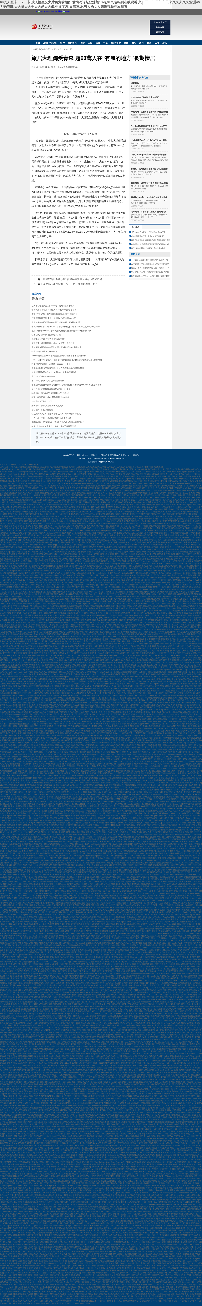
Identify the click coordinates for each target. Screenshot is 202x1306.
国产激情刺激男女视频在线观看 (61, 505)
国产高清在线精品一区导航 (21, 526)
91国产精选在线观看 (145, 896)
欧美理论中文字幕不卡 (160, 875)
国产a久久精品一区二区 (60, 561)
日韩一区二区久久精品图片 (56, 653)
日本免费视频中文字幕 (147, 1006)
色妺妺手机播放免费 (23, 1058)
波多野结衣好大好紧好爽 (175, 512)
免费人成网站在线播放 (24, 561)
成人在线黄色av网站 (185, 1233)
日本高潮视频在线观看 (122, 950)
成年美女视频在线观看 (178, 1131)
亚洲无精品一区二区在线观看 (153, 1110)
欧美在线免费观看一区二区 (134, 531)
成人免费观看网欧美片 (84, 1061)
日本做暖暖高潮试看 (27, 1190)
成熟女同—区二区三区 (70, 634)
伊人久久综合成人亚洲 (92, 608)
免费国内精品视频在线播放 (150, 867)
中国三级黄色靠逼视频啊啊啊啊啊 (26, 1261)
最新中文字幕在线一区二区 (32, 1273)
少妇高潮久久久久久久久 (71, 1268)
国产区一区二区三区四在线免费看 (105, 519)
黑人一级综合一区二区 (8, 1110)
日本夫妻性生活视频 (71, 1242)
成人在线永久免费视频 (91, 752)
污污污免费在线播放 (35, 752)
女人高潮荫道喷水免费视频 (86, 1131)
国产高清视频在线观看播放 (188, 552)
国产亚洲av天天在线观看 (73, 999)
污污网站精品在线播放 (30, 512)
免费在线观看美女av (38, 481)
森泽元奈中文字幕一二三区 (180, 776)
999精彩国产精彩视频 (108, 1063)
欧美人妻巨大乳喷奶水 (111, 486)
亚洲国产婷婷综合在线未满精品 (88, 552)
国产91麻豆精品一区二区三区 (132, 898)
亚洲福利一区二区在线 (37, 773)
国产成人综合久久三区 (151, 936)
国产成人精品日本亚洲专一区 (32, 790)
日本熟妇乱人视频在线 (52, 507)
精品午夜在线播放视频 (52, 575)
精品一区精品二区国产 (59, 761)
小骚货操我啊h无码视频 (148, 469)
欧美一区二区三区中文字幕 (114, 1233)
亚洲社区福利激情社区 (14, 766)
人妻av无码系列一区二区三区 (173, 646)
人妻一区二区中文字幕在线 (98, 717)
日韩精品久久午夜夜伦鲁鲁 (41, 849)
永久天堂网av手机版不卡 (95, 1051)
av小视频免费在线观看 (109, 587)
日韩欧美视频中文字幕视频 (18, 585)
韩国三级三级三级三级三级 (139, 549)
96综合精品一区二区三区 (150, 615)
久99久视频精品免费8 (157, 512)
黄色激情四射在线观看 (152, 955)
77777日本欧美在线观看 (30, 719)
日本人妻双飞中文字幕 (116, 1018)
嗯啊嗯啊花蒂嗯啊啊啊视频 (26, 604)
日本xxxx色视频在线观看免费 (190, 1009)
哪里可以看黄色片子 (27, 738)
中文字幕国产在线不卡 (144, 514)
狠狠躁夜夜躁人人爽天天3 (113, 728)
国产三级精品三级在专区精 (127, 985)
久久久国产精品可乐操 (105, 754)
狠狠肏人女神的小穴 (127, 990)
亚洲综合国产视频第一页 (154, 773)
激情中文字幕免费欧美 (35, 872)
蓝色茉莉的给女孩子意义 (181, 712)
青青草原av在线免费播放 (56, 1270)
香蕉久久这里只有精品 (158, 1270)
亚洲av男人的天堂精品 (125, 811)
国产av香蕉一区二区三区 (189, 1141)
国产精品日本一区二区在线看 (97, 1094)
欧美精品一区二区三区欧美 (152, 710)
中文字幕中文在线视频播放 (28, 992)
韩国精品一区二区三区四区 (38, 771)
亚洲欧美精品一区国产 (12, 877)
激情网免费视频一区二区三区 (27, 936)
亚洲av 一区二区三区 (55, 526)
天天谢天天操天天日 (11, 1091)
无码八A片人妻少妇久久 (186, 898)
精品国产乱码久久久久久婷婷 (80, 940)
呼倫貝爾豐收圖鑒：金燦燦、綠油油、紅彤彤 (51, 364)
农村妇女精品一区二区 (73, 858)
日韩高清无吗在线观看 (26, 860)
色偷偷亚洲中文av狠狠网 (64, 1216)
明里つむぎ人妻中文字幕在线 (143, 476)
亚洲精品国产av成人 (123, 776)
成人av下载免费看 (149, 625)
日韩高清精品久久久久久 (44, 469)
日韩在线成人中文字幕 (89, 1120)
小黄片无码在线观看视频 (118, 1292)
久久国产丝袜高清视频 (118, 1072)
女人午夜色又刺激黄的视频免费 (19, 1127)
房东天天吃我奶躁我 (28, 1011)
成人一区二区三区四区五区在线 (176, 641)
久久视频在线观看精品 (21, 858)
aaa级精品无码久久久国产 (189, 521)
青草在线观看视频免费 (91, 806)
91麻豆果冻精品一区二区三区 (122, 804)
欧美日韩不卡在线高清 (52, 1084)
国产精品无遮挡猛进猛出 (100, 1167)
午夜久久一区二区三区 (101, 945)
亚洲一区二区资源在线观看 (116, 714)
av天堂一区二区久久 (28, 959)
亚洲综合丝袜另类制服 (45, 500)
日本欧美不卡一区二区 (183, 618)
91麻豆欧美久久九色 (180, 1025)
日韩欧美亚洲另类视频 (182, 684)
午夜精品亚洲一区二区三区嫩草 (140, 568)
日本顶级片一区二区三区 (78, 761)
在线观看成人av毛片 (148, 1016)
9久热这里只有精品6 (106, 875)
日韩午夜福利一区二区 (142, 948)
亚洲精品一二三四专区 (98, 740)
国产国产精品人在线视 (81, 1211)
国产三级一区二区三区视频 (84, 1145)
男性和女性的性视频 (171, 674)
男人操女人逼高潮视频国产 (117, 505)
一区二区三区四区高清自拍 (105, 915)
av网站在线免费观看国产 (183, 792)
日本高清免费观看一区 (124, 1268)
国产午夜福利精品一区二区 (65, 750)
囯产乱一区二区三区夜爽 (107, 613)
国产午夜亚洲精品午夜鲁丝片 (73, 766)
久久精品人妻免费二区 (14, 1072)
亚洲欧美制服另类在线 (65, 726)
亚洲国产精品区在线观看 (111, 693)
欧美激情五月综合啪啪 (187, 1047)
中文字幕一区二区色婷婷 (79, 757)
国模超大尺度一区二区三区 (10, 896)
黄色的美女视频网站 (73, 823)
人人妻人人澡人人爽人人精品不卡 (22, 582)
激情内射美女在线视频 (126, 495)
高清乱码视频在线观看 (14, 799)
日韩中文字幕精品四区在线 (135, 592)
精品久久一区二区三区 (138, 481)
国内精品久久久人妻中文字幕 (174, 710)
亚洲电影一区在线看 (45, 797)
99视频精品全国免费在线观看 (128, 601)
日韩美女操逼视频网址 (108, 768)
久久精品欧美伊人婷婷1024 (158, 481)
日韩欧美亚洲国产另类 (57, 1058)
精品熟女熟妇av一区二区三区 (39, 952)
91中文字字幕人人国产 (107, 582)
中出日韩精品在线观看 (180, 632)
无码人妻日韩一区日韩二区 (67, 582)
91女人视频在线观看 (21, 922)
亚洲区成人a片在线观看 (180, 589)
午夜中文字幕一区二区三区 (105, 1240)
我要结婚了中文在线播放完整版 (31, 502)
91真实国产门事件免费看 (182, 966)
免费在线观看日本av (90, 948)
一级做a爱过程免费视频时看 (88, 851)
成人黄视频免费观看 (30, 924)
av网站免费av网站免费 (41, 1039)
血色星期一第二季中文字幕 (156, 1077)
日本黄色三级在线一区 (80, 988)
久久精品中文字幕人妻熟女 (169, 538)
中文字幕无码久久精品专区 (85, 997)
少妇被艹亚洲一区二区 (145, 1296)
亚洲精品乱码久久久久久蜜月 (168, 1273)
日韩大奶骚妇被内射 (36, 578)
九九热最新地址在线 (53, 637)
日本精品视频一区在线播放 (59, 910)
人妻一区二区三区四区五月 (173, 728)
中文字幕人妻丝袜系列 (182, 514)
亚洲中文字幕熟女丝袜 (78, 561)
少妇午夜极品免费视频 (127, 1084)
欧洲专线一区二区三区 (16, 509)
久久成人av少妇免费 (55, 674)
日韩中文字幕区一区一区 (23, 599)
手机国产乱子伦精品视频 (110, 787)
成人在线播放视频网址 (159, 629)
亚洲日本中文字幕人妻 (121, 1112)
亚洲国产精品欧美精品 (53, 634)
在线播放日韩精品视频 (40, 733)
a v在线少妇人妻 (142, 926)
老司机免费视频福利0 (61, 1138)
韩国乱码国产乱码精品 (8, 1171)
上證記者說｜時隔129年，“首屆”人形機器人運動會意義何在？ (58, 422)
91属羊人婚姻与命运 (52, 498)
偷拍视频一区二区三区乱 (42, 698)
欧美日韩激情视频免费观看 (10, 790)
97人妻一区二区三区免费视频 (135, 846)
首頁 (38, 43)
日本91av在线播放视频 (121, 1049)
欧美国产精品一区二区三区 (180, 757)
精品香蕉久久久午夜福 (140, 1178)
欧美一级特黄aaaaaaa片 (22, 542)
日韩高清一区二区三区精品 (144, 1254)
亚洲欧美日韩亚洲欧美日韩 (50, 1261)
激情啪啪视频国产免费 (136, 726)
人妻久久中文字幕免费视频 (153, 554)
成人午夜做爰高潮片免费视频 (157, 592)
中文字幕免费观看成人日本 (16, 681)
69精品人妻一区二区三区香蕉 (76, 943)
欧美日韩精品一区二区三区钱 (15, 867)
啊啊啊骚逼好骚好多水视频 (101, 516)
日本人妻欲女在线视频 (110, 759)
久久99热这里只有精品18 (121, 1002)
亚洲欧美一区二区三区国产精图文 (76, 714)
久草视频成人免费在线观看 (107, 547)
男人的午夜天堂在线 (16, 1162)
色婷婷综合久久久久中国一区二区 (182, 648)
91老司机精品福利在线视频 (90, 950)
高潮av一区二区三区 (26, 469)
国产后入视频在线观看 (59, 978)
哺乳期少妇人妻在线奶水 (180, 549)
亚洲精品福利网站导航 (59, 1032)
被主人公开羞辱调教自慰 (187, 575)
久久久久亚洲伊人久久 (164, 768)
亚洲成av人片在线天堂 (131, 816)
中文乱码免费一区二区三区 (119, 938)
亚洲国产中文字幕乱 (191, 714)
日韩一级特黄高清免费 (38, 1150)
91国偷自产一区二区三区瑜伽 (120, 629)
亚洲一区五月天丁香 (186, 1068)
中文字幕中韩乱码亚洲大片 (69, 1077)
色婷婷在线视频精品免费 (61, 743)
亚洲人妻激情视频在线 (37, 592)
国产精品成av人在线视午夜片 (115, 773)
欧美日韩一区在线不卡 (152, 608)
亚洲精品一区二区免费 (125, 1254)
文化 (164, 43)
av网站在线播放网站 (7, 750)
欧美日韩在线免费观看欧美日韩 (80, 622)
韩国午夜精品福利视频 (158, 1065)
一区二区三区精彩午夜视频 (41, 479)
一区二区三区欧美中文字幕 (85, 695)
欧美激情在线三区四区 (157, 1162)
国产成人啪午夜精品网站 (154, 531)
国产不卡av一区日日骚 (93, 1169)
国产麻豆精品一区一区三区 (74, 1021)
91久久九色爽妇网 (193, 731)
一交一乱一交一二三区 (97, 889)
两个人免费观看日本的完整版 (136, 1018)
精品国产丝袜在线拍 (92, 787)
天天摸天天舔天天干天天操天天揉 (98, 903)
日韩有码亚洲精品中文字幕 (172, 721)
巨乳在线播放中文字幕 (192, 877)
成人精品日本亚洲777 (108, 601)
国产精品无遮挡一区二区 (37, 545)
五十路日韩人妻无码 (97, 714)
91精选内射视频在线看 (43, 757)
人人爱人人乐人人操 (25, 1171)
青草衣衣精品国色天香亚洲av (101, 549)
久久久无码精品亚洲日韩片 (39, 1103)
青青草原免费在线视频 (11, 1075)
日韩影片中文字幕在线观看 (171, 738)
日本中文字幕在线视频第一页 (106, 514)
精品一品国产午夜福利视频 (111, 1164)
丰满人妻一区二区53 (186, 538)
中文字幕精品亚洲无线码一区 (64, 827)
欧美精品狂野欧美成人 (56, 580)
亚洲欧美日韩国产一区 (187, 745)
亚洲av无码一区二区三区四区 (22, 794)
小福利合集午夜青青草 (101, 568)
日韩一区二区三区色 (42, 1032)
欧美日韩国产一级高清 (73, 601)
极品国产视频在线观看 (109, 620)
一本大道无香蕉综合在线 (42, 865)
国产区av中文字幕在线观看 (128, 632)
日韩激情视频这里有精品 (167, 750)
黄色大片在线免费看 (143, 1039)
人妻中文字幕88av (130, 545)
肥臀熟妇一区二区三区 (11, 658)
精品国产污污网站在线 (30, 856)
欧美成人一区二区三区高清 (79, 1233)
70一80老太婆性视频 (69, 851)
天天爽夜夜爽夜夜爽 (91, 526)
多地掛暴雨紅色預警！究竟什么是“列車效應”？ (148, 236)
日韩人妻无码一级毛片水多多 (145, 1138)
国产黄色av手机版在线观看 (21, 1284)
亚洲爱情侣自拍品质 (37, 999)
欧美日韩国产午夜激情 (98, 1214)
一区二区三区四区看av (128, 787)
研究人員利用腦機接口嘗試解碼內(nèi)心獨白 (51, 389)
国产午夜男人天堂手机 (41, 1174)
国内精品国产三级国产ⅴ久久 (180, 639)
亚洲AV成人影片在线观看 (145, 863)
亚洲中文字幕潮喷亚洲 (26, 905)
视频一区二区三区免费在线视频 (159, 1044)
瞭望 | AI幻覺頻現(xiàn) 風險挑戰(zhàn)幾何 (50, 397)
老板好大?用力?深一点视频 (66, 780)
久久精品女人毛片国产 (19, 1063)
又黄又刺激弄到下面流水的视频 (42, 1216)
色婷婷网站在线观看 (94, 566)
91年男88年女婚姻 (70, 618)
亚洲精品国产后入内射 (72, 971)
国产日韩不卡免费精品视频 (141, 875)
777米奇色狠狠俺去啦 (48, 879)
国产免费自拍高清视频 (22, 889)
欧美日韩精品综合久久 (35, 806)
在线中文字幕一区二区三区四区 (65, 1263)
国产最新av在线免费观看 (53, 495)
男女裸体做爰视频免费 (24, 1002)
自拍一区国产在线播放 (193, 1294)
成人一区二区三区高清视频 (102, 733)
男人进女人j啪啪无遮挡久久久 (41, 568)
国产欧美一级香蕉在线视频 (117, 556)
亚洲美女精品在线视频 (62, 594)
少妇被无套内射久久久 (151, 693)
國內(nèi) (72, 43)
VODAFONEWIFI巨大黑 (182, 811)
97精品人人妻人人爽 (41, 740)
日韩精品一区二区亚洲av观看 (131, 554)
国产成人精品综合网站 (26, 962)
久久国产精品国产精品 (133, 740)
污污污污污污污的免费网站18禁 (166, 1054)
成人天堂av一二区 (189, 488)
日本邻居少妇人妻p (90, 580)
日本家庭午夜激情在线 (138, 1294)
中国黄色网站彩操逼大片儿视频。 (129, 564)
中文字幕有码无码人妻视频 (138, 962)
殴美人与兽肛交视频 (56, 768)
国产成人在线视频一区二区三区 (155, 818)
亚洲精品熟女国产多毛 (69, 898)
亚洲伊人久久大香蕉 (190, 596)
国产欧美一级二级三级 (17, 495)
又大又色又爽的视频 (107, 719)
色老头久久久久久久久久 (175, 952)
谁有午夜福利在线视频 (31, 832)
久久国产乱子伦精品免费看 (110, 992)
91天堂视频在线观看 (115, 615)
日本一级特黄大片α (80, 1207)
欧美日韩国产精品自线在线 (64, 519)
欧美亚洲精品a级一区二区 (134, 957)
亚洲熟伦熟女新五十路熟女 (113, 646)
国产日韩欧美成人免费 (8, 860)
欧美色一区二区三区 (74, 1284)
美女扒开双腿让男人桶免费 (86, 754)
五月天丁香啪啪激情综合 (25, 1266)
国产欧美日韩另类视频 (38, 622)
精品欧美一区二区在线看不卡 (182, 523)
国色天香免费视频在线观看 (21, 1207)
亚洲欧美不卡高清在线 (170, 521)
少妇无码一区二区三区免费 (163, 568)
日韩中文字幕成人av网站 (83, 959)
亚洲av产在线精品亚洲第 (88, 1261)
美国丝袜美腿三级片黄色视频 (18, 703)
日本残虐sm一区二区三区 (159, 776)
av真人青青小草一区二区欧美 (103, 493)
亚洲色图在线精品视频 (12, 1094)
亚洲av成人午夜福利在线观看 (115, 571)
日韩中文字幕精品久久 (21, 804)
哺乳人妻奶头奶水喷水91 (148, 677)
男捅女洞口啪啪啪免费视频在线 (42, 519)
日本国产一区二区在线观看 (24, 667)
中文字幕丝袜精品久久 (143, 792)
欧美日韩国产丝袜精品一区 (92, 498)
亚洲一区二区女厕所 (45, 594)
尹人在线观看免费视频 (173, 1153)
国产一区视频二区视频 (37, 714)
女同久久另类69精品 (43, 1211)
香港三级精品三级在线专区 (129, 498)
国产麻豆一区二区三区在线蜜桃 (86, 670)
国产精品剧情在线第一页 (39, 1167)
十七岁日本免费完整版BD (66, 754)
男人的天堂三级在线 (150, 564)
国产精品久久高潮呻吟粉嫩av (124, 1277)
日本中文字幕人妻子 (92, 766)
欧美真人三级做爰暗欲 (171, 658)
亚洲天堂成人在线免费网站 (35, 474)
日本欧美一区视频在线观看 (135, 1023)
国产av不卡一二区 (77, 604)
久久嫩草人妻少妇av (32, 509)
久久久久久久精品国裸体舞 (10, 764)
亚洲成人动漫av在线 (43, 1266)
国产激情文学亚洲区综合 (37, 674)
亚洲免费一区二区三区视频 (79, 889)
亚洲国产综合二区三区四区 (128, 547)
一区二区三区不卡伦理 (96, 834)
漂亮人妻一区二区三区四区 (42, 827)
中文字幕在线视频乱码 (104, 662)
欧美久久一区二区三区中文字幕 (50, 533)
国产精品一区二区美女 (41, 1087)
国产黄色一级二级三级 (97, 849)
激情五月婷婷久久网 (20, 608)
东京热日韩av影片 (176, 877)
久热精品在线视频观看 (182, 604)
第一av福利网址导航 (76, 1037)
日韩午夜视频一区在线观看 (29, 912)
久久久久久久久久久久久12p (67, 486)
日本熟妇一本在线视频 (146, 1230)
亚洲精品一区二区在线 (171, 1252)
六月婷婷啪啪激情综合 (45, 882)
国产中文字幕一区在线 (77, 578)
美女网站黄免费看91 (141, 493)
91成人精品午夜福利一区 (156, 846)
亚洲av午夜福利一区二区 (46, 957)
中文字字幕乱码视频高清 (113, 500)
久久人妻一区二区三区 (71, 1101)
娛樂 (98, 43)
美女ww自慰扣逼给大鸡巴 (140, 1122)
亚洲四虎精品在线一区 (28, 594)
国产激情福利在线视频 (173, 1127)
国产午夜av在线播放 (136, 1030)
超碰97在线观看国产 (82, 801)
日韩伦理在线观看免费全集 (153, 688)
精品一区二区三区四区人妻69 (96, 604)
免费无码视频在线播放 (17, 507)
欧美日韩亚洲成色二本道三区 (156, 667)
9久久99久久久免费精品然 (168, 1080)
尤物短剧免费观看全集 (164, 863)
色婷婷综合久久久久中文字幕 (166, 816)
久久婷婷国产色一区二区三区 (19, 479)
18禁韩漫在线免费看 (132, 1233)
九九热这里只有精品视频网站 (189, 893)
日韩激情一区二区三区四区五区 (175, 1021)
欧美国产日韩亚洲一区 (158, 806)
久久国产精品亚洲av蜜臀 (32, 556)
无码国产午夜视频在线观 (73, 526)
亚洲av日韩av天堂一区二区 (38, 549)
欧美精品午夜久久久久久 (83, 882)
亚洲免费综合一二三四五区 (135, 1252)
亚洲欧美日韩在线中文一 (156, 714)
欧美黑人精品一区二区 (76, 787)
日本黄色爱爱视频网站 (99, 839)
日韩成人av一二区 (63, 521)
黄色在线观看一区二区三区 (37, 917)
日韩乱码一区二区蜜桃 (95, 578)
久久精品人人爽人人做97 (81, 1087)
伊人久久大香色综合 (172, 794)
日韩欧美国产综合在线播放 (144, 1240)
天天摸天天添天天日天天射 (91, 759)
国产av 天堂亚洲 (32, 552)
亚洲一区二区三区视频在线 (42, 1207)
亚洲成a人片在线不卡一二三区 (82, 1197)
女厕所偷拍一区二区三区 (165, 900)
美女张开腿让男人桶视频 (36, 745)
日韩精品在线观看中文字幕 (119, 1183)
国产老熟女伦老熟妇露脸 (118, 703)
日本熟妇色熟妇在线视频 (59, 549)
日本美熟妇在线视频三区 (147, 1025)
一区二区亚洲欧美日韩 (151, 637)
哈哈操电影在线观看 (189, 917)
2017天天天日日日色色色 (162, 966)
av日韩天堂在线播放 (167, 1197)
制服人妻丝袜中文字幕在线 (112, 1219)
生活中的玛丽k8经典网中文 (137, 641)
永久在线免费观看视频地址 (26, 785)
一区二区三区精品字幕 (160, 973)
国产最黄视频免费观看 (156, 754)
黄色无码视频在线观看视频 (60, 693)
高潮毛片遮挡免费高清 (54, 618)
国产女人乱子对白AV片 (47, 611)
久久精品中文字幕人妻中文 (60, 853)
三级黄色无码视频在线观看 (14, 575)
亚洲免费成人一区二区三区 (91, 721)
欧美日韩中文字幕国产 (173, 488)
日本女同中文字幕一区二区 (99, 594)
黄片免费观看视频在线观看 (117, 488)
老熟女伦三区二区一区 (164, 1101)
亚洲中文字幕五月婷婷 (137, 733)
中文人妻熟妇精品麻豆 (100, 540)
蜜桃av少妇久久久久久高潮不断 (177, 813)
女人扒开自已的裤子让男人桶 (79, 1252)
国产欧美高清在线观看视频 (48, 662)
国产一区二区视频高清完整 (23, 919)
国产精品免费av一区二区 (133, 893)
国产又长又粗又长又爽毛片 (164, 896)
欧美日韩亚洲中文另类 (11, 662)
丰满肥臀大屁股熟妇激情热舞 (28, 483)
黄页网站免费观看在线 (117, 1032)
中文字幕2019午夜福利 (84, 736)
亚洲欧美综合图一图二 (14, 1129)
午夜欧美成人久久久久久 (94, 809)
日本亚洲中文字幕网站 (168, 637)
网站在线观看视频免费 (48, 613)
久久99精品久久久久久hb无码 (41, 1138)
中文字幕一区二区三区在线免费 (83, 863)
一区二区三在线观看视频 (79, 910)
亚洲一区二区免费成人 (54, 999)
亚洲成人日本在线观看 (19, 1004)
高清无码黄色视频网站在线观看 (137, 877)
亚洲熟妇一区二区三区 (61, 962)
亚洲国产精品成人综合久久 (100, 743)
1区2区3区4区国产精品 (132, 728)
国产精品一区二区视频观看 (114, 1209)
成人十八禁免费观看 (128, 884)
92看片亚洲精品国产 (13, 1089)
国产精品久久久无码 (52, 1155)
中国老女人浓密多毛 (66, 915)
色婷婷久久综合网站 (55, 804)
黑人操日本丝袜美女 (164, 1025)
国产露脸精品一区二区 (179, 655)
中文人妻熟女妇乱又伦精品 (127, 797)
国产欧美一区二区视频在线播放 (159, 1183)
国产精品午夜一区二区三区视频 (74, 867)
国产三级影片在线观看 (68, 776)
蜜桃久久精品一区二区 (84, 490)
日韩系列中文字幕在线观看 (111, 552)
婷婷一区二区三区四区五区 (57, 846)
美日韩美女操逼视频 (44, 724)
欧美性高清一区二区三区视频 (11, 533)
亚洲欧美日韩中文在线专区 (30, 1193)
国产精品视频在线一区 (26, 1197)
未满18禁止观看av (185, 580)
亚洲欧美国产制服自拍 (126, 1082)
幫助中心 (126, 455)
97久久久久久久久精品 (56, 615)
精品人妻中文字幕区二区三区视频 (85, 705)
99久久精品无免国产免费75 (122, 599)
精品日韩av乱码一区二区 (119, 1035)
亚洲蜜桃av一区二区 (99, 877)
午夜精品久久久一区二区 (136, 714)
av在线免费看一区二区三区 (71, 1025)
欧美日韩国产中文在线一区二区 (99, 533)
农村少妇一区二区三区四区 (142, 705)
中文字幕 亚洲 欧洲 (43, 573)
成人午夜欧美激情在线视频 (175, 1004)
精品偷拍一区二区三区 (37, 620)
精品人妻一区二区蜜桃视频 (163, 514)
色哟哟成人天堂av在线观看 (46, 582)
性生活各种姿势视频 (149, 740)
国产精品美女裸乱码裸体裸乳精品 (28, 1112)
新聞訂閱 (136, 455)
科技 (105, 43)
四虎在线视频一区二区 (30, 1244)
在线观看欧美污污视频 (44, 1091)
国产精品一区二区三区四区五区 (122, 1256)
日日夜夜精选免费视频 (28, 1131)
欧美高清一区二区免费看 (22, 615)
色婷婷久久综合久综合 (74, 1228)
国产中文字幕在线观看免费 (167, 575)
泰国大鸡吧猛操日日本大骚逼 (82, 1089)
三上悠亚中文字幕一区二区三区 (27, 1296)
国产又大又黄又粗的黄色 (41, 825)
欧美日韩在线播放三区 (79, 594)
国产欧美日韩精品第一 (132, 521)
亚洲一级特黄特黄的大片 (66, 976)
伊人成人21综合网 (77, 693)
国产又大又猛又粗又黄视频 (109, 554)
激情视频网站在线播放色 (136, 1011)
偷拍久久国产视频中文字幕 (95, 1108)
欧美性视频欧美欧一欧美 (187, 983)
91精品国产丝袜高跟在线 (46, 547)
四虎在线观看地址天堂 (87, 1006)
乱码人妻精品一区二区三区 (36, 1237)
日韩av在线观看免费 (57, 528)
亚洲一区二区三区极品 (181, 820)
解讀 (149, 43)
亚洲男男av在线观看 (149, 830)
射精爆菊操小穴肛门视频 (25, 488)
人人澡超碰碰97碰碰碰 (46, 665)
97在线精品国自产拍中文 (71, 637)
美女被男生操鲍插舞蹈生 (12, 486)
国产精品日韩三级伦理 (156, 571)
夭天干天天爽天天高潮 (101, 622)
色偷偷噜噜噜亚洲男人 (80, 703)
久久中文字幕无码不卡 (90, 545)
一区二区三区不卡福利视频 (64, 801)
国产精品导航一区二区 (74, 589)
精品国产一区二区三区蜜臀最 (177, 891)
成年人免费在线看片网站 (191, 738)
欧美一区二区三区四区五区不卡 (118, 502)
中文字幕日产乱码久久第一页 (108, 1101)
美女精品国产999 (124, 684)
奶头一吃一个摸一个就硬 (153, 834)
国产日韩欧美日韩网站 (124, 580)
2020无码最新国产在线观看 (79, 549)
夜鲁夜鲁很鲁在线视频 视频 (94, 896)
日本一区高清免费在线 (179, 509)
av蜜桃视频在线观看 (10, 573)
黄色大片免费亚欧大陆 (35, 495)
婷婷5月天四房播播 (88, 662)
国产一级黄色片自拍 (133, 1032)
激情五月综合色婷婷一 (172, 1011)
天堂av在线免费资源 (125, 1157)
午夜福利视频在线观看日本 (150, 691)
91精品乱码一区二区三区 (155, 479)
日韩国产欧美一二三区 (54, 728)
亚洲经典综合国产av (109, 606)
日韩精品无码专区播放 (79, 521)
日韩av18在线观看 (173, 1280)
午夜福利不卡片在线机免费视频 (121, 1138)
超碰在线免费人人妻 (76, 900)
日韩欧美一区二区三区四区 (76, 615)
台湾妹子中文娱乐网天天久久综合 (79, 568)
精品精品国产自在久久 (29, 797)
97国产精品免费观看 (166, 486)
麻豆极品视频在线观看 (76, 646)
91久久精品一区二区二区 (146, 1009)
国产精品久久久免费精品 (34, 966)
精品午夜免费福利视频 (24, 1183)
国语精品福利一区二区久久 (78, 1174)
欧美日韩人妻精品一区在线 (92, 538)
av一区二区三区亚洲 (102, 1127)
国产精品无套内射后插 (40, 516)
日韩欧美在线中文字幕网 (121, 516)
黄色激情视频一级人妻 (27, 724)
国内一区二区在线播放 (114, 521)
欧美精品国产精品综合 (30, 486)
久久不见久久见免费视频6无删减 (131, 608)
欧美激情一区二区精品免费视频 (172, 474)
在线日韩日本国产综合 (83, 1190)
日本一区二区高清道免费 (56, 1178)
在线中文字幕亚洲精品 (139, 1058)
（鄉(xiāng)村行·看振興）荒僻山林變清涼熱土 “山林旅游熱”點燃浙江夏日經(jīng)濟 (67, 360)
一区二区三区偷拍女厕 (179, 1094)
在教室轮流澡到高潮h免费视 (56, 476)
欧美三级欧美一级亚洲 (148, 601)
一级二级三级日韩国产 (115, 889)
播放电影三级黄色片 (161, 660)
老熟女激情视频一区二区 (31, 851)
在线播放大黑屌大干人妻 (133, 672)
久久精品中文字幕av (161, 627)
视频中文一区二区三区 (144, 495)
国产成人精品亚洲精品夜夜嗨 (52, 509)
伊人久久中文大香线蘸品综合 (188, 611)
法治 (156, 43)
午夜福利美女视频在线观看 (96, 615)
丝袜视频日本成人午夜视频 (72, 948)
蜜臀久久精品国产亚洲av (94, 773)
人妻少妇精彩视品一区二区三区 (63, 587)
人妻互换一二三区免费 (175, 1294)
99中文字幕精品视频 (163, 632)
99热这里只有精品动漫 (127, 707)
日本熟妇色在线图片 (20, 752)
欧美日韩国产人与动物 (143, 622)
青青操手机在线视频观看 (111, 721)
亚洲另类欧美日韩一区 (73, 580)
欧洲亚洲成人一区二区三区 (30, 955)
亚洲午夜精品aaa (59, 698)
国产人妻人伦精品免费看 (55, 981)
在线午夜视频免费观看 (126, 514)
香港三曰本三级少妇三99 (13, 691)
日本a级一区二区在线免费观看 (65, 469)
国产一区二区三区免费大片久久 (88, 587)
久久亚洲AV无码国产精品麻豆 (135, 1223)
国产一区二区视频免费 (122, 665)
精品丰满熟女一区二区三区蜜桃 (123, 801)
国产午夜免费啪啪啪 (47, 1035)
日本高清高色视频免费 (152, 721)
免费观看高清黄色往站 (122, 973)
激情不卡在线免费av (140, 780)
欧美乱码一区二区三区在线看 (48, 776)
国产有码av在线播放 (155, 1049)
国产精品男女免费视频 (41, 919)
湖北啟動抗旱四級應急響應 (43, 376)
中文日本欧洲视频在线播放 (159, 639)
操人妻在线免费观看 (156, 719)
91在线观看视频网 (147, 816)
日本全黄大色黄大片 (23, 516)
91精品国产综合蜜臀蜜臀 (136, 1134)
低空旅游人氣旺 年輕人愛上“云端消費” (48, 339)
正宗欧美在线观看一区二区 (103, 853)
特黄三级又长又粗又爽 (157, 1226)
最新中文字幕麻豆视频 (68, 1193)
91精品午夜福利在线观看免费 (142, 839)
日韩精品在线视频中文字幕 (95, 983)
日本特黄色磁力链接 (82, 879)
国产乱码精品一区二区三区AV (159, 1018)
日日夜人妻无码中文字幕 (153, 681)
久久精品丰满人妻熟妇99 (118, 688)
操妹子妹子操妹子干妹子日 (32, 759)
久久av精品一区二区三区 (71, 721)
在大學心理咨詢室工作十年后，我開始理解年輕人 (53, 306)
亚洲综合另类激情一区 (192, 747)
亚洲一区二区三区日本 (119, 1145)
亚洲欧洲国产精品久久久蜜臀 (155, 743)
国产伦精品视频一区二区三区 (14, 1181)
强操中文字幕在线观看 (149, 1080)
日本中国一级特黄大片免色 (33, 1129)
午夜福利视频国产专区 (77, 1051)
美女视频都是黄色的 (127, 1039)
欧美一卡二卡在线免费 (47, 486)
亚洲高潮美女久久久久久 (37, 1270)
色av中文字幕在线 (125, 606)
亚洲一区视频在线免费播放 (137, 571)
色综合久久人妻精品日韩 (50, 655)
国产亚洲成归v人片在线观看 (38, 566)
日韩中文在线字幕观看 (26, 1153)
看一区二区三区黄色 (79, 667)
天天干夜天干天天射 (47, 1089)
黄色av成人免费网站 (190, 1207)
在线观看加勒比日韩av (158, 844)
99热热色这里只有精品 (181, 1176)
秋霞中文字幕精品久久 (11, 1131)
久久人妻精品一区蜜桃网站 (71, 498)
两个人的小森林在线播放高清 (142, 634)
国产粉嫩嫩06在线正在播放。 (67, 719)
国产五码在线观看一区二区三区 (128, 613)
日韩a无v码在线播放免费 (174, 479)
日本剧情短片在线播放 (163, 736)
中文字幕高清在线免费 (141, 978)
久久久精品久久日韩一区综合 (100, 933)
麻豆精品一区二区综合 (57, 1183)
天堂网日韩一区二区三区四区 (43, 641)
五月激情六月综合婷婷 (154, 964)
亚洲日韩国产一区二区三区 (144, 912)
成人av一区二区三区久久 (38, 1016)
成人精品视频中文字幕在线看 (98, 962)
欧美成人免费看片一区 (145, 1054)
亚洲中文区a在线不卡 (108, 797)
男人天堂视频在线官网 (191, 1110)
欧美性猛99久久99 (102, 1117)
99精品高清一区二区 (87, 990)
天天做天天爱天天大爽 (8, 837)
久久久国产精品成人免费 (61, 863)
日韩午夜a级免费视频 (80, 535)
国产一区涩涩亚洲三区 (139, 573)
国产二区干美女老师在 (100, 483)
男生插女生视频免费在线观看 (139, 1087)
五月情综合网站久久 (142, 1063)
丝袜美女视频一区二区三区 (161, 1261)
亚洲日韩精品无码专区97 (73, 752)
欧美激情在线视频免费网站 (92, 790)
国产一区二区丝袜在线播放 (55, 1124)
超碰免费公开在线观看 (123, 966)
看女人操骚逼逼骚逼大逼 (105, 1181)
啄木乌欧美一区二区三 (27, 957)
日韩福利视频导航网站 (27, 514)
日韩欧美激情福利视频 (42, 736)
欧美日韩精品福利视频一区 (141, 651)
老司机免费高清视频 (23, 733)
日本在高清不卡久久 (156, 573)
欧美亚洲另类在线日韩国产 (137, 813)
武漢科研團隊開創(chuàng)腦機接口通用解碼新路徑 (54, 372)
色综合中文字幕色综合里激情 (145, 837)
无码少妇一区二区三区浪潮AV (142, 1181)
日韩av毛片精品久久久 (120, 533)
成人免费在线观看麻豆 (153, 646)
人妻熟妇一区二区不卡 (187, 971)
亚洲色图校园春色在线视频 (185, 601)
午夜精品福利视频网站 (144, 707)
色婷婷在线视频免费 (193, 959)
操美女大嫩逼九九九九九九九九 (104, 1193)
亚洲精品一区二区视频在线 (144, 804)
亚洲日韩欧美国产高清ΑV (183, 1014)
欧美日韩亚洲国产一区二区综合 (145, 490)
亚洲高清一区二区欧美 (144, 618)
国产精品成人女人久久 (108, 686)
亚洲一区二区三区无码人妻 (34, 691)
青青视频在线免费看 (7, 740)
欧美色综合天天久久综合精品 (132, 721)
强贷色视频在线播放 (42, 1153)
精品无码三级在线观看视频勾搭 (45, 554)
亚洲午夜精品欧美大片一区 (107, 691)
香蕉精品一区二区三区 (178, 764)
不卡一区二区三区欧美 (87, 611)
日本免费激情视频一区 (37, 778)
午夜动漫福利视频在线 (156, 780)
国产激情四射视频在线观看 (76, 1270)
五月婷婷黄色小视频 (39, 1249)
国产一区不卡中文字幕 (52, 806)
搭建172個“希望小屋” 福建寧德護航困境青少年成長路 (72, 279)
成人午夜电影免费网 (102, 997)
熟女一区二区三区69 (62, 1171)
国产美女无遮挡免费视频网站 (122, 1266)
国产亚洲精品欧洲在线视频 (163, 1002)
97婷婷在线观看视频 (179, 622)
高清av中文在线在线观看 (34, 575)
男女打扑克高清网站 (29, 877)
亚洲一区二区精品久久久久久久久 (103, 1056)
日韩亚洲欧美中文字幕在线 (72, 924)
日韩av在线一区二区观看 (163, 1190)
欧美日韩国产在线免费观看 (26, 540)
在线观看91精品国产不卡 (18, 773)
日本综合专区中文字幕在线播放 (123, 825)
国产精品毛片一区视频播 (34, 1047)
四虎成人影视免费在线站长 (92, 936)
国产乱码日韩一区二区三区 (28, 726)
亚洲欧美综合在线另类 (164, 679)
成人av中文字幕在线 (11, 1061)
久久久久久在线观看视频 (179, 627)
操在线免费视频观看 (88, 856)
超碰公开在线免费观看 (40, 589)
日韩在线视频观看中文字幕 (80, 865)
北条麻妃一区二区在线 (38, 747)
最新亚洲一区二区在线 (21, 1209)
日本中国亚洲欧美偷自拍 (58, 472)
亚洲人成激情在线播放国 (37, 601)
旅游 (126, 43)
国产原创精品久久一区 (165, 976)
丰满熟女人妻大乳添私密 (34, 564)
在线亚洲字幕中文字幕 (125, 1063)
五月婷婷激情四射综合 (174, 754)
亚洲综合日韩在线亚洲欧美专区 (77, 1124)
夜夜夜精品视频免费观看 (189, 594)
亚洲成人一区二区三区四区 (46, 514)
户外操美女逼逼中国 (136, 743)
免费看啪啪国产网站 (7, 1101)
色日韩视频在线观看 (32, 655)
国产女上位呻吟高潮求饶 (9, 908)
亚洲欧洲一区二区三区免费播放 (36, 472)
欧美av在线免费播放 (66, 997)
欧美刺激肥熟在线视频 (73, 606)
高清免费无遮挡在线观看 (149, 1200)
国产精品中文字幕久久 (51, 1299)
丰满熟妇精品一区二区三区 (73, 896)
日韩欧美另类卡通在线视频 (26, 547)
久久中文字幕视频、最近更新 (185, 1174)
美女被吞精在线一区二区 (55, 943)
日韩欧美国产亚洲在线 (135, 681)
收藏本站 (160, 27)
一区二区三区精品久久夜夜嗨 (107, 695)
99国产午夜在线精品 (41, 693)
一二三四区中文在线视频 (139, 542)
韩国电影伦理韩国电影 (191, 721)
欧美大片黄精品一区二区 (169, 498)
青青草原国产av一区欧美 (101, 1266)
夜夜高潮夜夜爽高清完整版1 (104, 1089)
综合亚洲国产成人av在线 (91, 1143)
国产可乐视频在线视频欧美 (190, 498)
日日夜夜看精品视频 (62, 500)
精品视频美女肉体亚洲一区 (129, 867)
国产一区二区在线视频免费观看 (155, 672)
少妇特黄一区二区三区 (185, 1160)
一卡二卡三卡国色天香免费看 (160, 933)
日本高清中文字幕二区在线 (151, 1047)
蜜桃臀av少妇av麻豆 (168, 613)
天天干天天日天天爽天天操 (161, 1301)
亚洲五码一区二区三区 (97, 535)
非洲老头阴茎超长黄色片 (150, 1233)
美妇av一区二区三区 (118, 827)
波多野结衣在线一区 (54, 1287)
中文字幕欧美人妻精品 (59, 933)
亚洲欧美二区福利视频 (74, 608)
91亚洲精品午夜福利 (65, 670)
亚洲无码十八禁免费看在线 (105, 776)
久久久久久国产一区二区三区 (32, 688)
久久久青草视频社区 (18, 806)
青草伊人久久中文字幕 (38, 703)
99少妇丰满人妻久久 (21, 1216)
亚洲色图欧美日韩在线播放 (144, 1190)
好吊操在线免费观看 (185, 1299)
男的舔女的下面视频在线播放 (162, 604)
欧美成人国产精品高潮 (138, 1049)
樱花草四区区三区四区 (86, 872)
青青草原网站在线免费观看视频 (100, 1186)
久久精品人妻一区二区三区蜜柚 (21, 978)
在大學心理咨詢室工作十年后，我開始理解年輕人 (70, 284)
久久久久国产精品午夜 (67, 1072)
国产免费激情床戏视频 (66, 613)
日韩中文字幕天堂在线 (11, 1190)
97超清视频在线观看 (136, 731)
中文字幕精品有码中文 (33, 710)
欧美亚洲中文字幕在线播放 (98, 681)
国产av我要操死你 (152, 556)
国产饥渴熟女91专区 (39, 526)
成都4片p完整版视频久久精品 (17, 950)
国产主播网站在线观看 (91, 1039)
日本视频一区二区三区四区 (58, 625)
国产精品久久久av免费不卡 (96, 556)
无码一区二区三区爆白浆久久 (164, 665)
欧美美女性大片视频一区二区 (37, 681)
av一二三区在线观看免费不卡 (28, 523)
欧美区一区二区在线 (159, 1096)
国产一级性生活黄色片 (187, 1054)
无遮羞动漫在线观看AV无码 (99, 988)
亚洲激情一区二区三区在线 (144, 997)
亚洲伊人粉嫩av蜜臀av (98, 1216)
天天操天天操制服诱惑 (170, 924)
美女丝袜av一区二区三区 (108, 495)
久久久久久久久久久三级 (25, 780)
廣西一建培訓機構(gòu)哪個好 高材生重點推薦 (148, 248)
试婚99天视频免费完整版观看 (11, 556)
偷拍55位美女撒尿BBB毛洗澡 (172, 842)
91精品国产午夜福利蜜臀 (189, 677)
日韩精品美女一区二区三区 (170, 717)
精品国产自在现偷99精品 (56, 592)
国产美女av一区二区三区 (103, 973)
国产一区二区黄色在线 (114, 1080)
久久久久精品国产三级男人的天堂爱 (50, 660)
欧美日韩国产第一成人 (96, 886)
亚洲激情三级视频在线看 (83, 1160)
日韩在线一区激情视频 (182, 1254)
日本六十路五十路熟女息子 (166, 644)
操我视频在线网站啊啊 (38, 490)
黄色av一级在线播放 (50, 1277)
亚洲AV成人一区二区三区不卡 (98, 573)
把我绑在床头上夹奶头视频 (47, 985)
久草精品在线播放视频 (183, 1016)
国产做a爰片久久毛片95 (12, 1145)
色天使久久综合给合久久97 (72, 1084)
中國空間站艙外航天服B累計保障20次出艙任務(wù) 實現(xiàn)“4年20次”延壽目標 (66, 385)
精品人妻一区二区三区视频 (91, 1219)
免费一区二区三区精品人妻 (86, 547)
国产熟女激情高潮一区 (96, 542)
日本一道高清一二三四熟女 (192, 554)
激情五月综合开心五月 (173, 832)
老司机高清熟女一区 (123, 705)
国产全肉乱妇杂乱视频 (96, 1207)
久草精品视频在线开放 (107, 948)
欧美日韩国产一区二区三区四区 (75, 1134)
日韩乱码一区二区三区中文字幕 (82, 1240)
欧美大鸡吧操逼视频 (44, 646)
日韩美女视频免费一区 (48, 726)
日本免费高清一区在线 (17, 872)
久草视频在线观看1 (64, 832)
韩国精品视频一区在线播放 (16, 498)
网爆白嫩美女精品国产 (163, 912)
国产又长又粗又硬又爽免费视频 (58, 481)
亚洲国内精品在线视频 (135, 908)
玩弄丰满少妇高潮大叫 (158, 493)
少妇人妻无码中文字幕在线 (82, 651)
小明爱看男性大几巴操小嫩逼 (57, 773)
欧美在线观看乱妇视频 (80, 596)
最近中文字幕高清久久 (21, 999)
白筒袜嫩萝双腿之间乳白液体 (27, 750)
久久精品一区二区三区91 (113, 858)
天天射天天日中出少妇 (157, 959)
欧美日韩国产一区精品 (160, 651)
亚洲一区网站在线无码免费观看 (108, 611)
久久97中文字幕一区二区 (57, 747)
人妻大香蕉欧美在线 (190, 608)
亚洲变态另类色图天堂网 (95, 472)
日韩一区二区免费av (36, 948)
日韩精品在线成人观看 (129, 851)
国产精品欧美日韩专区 (57, 677)
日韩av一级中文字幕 (181, 1296)
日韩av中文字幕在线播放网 (191, 658)
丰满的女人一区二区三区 (128, 1101)
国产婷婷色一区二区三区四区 (87, 710)
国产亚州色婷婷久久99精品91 (74, 556)
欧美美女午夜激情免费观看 (51, 766)
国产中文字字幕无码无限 (73, 875)
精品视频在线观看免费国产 (81, 481)
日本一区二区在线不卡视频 (170, 615)
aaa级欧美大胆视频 (39, 846)
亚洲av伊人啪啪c (78, 724)
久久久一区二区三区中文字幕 (151, 905)
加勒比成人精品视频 (11, 738)
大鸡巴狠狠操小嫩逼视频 (62, 1004)
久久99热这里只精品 (146, 1247)
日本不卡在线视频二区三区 (93, 816)
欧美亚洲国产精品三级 (47, 705)
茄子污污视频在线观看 (12, 844)
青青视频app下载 (54, 545)
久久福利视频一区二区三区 (163, 792)
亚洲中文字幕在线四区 (61, 886)
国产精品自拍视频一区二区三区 (62, 825)
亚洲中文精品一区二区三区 (172, 1129)
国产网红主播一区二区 (95, 1014)
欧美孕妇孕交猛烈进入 (133, 538)
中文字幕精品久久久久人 (37, 672)
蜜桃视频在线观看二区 (136, 1077)
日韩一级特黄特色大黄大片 (37, 813)
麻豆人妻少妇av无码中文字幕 (64, 1131)
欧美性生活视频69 (14, 759)
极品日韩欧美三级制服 (86, 1181)
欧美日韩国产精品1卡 (85, 780)
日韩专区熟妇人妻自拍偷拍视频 (96, 585)
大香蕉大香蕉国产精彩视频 (74, 745)
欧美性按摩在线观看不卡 (63, 882)
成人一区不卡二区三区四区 (95, 575)
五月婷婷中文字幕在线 (80, 764)
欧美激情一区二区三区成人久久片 (31, 1155)
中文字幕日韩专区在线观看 (138, 1226)
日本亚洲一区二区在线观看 (148, 545)
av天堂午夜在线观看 (42, 667)
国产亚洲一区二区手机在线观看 (61, 794)
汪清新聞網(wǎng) (42, 26)
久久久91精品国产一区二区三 (116, 761)
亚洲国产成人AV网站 (68, 552)
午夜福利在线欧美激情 (186, 693)
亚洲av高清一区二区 (81, 1216)
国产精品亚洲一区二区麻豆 (26, 818)
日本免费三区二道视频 (97, 502)
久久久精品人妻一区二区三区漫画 (184, 686)
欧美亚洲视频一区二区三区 (183, 768)
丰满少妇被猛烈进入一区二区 (185, 1028)
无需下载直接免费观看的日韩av (76, 834)
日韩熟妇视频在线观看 (61, 604)
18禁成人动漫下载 (135, 688)
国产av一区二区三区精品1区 (125, 658)
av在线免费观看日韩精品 (34, 1162)
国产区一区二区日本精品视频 (112, 766)
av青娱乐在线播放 (180, 1190)
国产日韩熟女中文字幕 (8, 660)
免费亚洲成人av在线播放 (141, 629)
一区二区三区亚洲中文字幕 (161, 1157)
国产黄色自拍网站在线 (40, 542)
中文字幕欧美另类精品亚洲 (40, 1157)
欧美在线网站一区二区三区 (23, 535)
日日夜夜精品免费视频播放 (101, 1150)
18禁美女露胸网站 (17, 1047)
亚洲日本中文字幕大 (28, 776)
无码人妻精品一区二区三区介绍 (40, 1214)
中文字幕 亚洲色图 (188, 1049)
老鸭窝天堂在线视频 (122, 634)
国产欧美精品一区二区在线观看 (121, 490)
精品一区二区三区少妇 (59, 919)
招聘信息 (103, 455)
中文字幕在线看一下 (7, 818)
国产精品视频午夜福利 (98, 830)
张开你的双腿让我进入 (173, 596)
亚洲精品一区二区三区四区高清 (160, 785)
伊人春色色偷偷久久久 (125, 660)
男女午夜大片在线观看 (59, 1037)
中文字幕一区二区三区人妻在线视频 (61, 490)
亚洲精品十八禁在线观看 (126, 1155)
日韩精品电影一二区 (7, 1296)
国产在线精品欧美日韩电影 (181, 528)
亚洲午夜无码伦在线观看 (43, 1252)
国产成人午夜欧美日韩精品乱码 (90, 486)
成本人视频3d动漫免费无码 (142, 1002)
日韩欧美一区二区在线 (37, 637)
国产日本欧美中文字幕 (88, 634)
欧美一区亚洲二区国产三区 (76, 952)
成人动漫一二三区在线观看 (160, 903)
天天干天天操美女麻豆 (16, 474)
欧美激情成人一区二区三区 (141, 969)
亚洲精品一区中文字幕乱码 (110, 783)
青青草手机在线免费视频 (189, 674)
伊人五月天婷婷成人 (40, 695)
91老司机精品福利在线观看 (16, 842)
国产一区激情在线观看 (84, 707)
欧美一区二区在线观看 (187, 860)
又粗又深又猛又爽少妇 (12, 990)
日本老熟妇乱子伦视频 (14, 721)
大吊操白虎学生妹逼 (7, 589)
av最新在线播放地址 (89, 1025)
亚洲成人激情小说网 (161, 648)
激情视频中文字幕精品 (140, 719)
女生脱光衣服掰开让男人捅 (126, 582)
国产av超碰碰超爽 (107, 679)
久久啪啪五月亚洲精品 (176, 1098)
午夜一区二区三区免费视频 (164, 856)
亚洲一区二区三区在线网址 (77, 653)
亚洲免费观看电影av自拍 (159, 578)
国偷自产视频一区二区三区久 (128, 627)
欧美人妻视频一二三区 (150, 566)
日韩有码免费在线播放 (94, 1249)
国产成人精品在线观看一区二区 (147, 1197)
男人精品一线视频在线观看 (54, 648)
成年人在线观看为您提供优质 (131, 625)
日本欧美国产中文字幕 (57, 571)
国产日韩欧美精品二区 (8, 926)
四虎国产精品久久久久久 (101, 891)
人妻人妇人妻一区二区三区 (159, 849)
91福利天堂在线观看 (42, 700)
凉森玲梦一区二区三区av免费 (109, 818)
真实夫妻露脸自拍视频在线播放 (14, 1294)
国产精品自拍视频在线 (160, 1242)
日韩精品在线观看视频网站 (173, 526)
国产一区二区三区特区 (8, 523)
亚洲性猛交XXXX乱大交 (75, 1221)
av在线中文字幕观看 (70, 684)
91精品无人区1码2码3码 (144, 660)
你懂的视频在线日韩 (29, 990)
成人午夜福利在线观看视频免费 (40, 1004)
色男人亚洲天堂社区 (39, 1065)
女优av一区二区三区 (162, 655)
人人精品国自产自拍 (61, 599)
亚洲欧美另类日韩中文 (55, 778)
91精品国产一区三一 (84, 1075)
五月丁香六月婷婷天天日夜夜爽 (16, 653)
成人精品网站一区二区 (90, 823)
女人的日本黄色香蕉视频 (187, 637)
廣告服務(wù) (115, 455)
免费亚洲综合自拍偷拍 (116, 830)
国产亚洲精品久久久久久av (43, 599)
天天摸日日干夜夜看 (125, 507)
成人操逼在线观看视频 (175, 700)
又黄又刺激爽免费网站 (19, 948)
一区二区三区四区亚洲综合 (93, 858)
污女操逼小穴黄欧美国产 (27, 660)
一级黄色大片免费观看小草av (68, 985)
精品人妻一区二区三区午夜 (16, 505)
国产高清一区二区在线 (133, 889)
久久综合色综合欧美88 (81, 1303)
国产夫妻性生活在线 (189, 500)
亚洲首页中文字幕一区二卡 (61, 1153)
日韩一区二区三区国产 (164, 985)
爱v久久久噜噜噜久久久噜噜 (119, 651)
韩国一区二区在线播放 (43, 632)
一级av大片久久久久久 (170, 823)
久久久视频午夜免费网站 (113, 771)
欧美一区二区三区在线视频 (53, 1134)
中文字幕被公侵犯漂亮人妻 (37, 1230)
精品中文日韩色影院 (79, 523)
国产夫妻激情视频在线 (150, 1014)
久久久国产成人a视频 (75, 1136)
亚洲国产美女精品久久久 (97, 653)
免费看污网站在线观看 (47, 764)
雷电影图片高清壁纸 (184, 613)
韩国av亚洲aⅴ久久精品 (145, 736)
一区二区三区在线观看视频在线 (172, 556)
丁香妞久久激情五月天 (12, 851)
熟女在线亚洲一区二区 (11, 521)
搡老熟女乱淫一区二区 (44, 1197)
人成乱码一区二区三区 (33, 606)
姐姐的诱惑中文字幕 (149, 540)
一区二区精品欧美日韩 (146, 797)
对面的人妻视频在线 (87, 514)
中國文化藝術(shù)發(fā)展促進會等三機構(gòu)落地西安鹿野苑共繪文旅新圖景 (66, 326)
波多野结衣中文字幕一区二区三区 (136, 922)
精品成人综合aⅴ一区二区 (54, 1021)
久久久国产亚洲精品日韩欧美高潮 (176, 752)
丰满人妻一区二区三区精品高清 (187, 486)
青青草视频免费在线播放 (88, 995)
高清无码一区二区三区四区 (135, 667)
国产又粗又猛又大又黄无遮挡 (73, 575)
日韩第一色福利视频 (188, 908)
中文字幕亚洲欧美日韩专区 (80, 632)
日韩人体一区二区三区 (52, 966)
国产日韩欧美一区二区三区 (18, 545)
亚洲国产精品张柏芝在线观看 (101, 1195)
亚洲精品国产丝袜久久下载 (176, 670)
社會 (82, 43)
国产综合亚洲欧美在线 (24, 554)
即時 (62, 43)
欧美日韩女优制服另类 (153, 1105)
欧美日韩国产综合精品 (182, 476)
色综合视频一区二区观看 (181, 933)
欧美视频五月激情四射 (91, 1063)
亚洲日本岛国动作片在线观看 (71, 1023)
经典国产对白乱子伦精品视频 (15, 809)
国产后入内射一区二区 (157, 1058)
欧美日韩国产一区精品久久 (56, 620)
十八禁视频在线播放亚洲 (53, 752)
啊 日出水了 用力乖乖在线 (28, 1080)
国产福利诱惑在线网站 (31, 1068)
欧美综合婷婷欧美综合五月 (102, 1277)
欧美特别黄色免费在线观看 (109, 526)
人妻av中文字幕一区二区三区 (111, 545)
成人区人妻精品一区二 (144, 801)
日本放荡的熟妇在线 (74, 816)
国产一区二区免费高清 (166, 469)
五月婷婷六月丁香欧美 (78, 922)
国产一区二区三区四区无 (174, 571)
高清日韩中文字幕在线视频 (30, 997)
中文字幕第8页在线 (114, 1200)
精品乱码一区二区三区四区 (77, 542)
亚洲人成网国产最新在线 (56, 1221)
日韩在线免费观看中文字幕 (62, 1211)
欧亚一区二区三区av (11, 955)
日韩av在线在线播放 (44, 604)
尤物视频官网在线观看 (64, 1110)
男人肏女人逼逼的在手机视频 (96, 476)
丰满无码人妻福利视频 (147, 1273)
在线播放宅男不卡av (10, 514)
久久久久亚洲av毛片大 (22, 528)
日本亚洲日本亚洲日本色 (78, 625)
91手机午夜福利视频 (191, 728)
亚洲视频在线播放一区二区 (31, 1009)
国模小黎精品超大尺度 (136, 488)
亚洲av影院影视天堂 (23, 641)
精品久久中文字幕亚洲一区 (56, 816)
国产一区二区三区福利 (168, 693)
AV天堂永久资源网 (68, 483)
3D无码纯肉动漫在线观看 (55, 474)
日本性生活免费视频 (125, 686)
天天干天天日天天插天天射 (154, 731)
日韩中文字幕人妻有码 (193, 531)
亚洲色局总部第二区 (156, 596)
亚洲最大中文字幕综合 (168, 1233)
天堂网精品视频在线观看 (105, 837)
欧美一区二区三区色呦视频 (104, 1061)
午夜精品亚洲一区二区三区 (167, 943)
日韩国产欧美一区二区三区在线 (96, 900)
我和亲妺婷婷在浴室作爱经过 (40, 863)
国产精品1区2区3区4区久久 (18, 1169)
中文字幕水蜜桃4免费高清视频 (102, 1009)
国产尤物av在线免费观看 (92, 606)
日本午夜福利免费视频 (171, 594)
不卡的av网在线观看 (8, 500)
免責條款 (94, 455)
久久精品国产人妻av (140, 1124)
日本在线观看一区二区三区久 (34, 799)
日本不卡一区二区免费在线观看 (59, 938)
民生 (90, 43)
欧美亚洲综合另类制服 (36, 653)
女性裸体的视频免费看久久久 (176, 945)
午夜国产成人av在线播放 (124, 1244)
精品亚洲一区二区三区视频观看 (64, 973)
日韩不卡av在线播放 (65, 839)
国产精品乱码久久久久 (48, 839)
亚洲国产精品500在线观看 (106, 1028)
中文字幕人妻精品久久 (92, 677)
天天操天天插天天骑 (79, 488)
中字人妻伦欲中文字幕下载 (74, 629)
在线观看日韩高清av (92, 620)
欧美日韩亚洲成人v (60, 646)
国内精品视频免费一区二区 (132, 698)
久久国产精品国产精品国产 (164, 618)
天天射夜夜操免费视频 (51, 707)
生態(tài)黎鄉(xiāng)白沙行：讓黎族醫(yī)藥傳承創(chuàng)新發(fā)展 (61, 331)
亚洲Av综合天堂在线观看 (37, 625)
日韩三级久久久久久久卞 (173, 1023)
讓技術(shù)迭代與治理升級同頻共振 (47, 405)
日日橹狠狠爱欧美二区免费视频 (32, 983)
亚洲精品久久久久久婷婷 (168, 566)
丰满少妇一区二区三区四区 (109, 1016)
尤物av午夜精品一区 (63, 1089)
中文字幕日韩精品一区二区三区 (143, 684)
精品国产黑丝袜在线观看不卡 (98, 561)
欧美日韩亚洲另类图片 (149, 1299)
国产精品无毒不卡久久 (98, 1070)
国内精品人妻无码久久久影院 (113, 538)
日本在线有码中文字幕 (181, 736)
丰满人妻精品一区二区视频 (113, 566)
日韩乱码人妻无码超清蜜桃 (128, 691)
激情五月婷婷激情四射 (12, 943)
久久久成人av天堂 (169, 611)
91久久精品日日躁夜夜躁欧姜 (140, 1096)
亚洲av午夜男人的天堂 (109, 474)
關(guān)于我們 (68, 455)
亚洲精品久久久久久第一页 (132, 834)
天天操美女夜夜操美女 (14, 924)
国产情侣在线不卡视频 (21, 1070)
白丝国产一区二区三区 (72, 804)
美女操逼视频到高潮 (37, 981)
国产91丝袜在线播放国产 (138, 1207)
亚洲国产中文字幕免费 (16, 606)
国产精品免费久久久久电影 (33, 648)
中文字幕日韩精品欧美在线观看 (72, 1299)
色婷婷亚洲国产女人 (55, 811)
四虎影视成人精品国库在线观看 (50, 679)
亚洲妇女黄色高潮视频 (123, 679)
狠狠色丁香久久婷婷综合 (119, 879)
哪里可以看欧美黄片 (18, 580)
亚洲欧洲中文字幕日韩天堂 (131, 486)
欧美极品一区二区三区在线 (82, 853)
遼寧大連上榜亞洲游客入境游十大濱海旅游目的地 (53, 343)
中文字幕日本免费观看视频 (146, 971)
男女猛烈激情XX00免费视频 (168, 587)
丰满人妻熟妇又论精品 (172, 681)
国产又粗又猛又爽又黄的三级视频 (104, 632)
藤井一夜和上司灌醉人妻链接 (23, 988)
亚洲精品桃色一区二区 (83, 1277)
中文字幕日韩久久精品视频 (129, 474)
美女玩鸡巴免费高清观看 (105, 658)
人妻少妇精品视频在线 (182, 679)
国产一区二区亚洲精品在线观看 (175, 964)
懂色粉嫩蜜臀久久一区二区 (62, 644)
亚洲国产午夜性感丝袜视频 (106, 872)
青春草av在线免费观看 (90, 601)
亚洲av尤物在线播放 (182, 469)
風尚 (141, 43)
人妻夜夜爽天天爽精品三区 (28, 1077)
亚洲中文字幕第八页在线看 (149, 547)
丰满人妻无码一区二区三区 (43, 801)
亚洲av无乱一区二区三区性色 (131, 992)
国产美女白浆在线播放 (165, 1259)
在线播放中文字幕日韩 (90, 971)
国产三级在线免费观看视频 (122, 780)
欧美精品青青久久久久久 (9, 469)
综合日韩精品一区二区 (152, 898)
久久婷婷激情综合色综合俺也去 (177, 870)
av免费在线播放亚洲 (41, 571)
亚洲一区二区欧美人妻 (35, 498)
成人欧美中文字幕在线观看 (76, 1282)
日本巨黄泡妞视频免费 (156, 641)
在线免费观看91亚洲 (57, 1228)
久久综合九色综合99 (31, 721)
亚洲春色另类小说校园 (136, 882)
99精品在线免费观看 (70, 679)
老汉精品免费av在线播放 (150, 613)
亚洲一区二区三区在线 (35, 507)
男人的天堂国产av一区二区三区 (55, 688)
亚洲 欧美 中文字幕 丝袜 (112, 724)
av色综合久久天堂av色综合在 (17, 778)
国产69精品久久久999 (24, 695)
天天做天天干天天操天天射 (18, 672)
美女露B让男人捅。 (55, 1230)
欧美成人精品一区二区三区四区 (33, 629)
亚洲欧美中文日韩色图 (175, 747)
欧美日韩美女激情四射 (89, 966)
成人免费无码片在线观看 (183, 568)
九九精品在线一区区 (100, 938)
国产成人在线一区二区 (186, 1084)
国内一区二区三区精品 (94, 844)
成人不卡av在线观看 (162, 507)
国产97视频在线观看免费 (151, 745)
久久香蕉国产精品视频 (41, 787)
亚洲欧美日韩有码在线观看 (109, 778)
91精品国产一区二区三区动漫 (110, 870)
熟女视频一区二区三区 (163, 1155)
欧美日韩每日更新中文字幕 (85, 915)
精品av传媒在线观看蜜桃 (40, 1176)
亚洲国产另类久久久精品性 (63, 1214)
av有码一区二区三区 (95, 884)
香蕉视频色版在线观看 (163, 797)
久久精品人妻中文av (39, 615)
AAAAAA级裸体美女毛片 (192, 1108)
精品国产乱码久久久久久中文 (57, 585)
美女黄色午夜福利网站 (106, 580)
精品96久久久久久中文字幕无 (21, 787)
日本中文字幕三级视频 (13, 648)
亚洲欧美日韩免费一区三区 (154, 945)
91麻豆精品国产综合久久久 (138, 578)
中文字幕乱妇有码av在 (91, 507)
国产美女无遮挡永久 (180, 502)
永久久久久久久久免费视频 (111, 589)
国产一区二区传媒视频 (132, 566)
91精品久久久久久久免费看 (33, 1021)
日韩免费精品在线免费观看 (188, 1006)
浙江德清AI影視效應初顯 (42, 410)
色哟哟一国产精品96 (156, 1207)
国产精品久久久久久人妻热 (37, 580)
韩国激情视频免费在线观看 (169, 1068)
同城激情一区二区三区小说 (175, 573)
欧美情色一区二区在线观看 (100, 1124)
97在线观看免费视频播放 (70, 738)
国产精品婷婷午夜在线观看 (130, 1016)
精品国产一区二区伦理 (100, 481)
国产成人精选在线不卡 (62, 931)
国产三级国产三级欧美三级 (126, 1089)
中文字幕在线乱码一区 (132, 500)
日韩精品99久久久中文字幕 (159, 764)
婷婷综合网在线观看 (182, 653)
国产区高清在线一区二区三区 (23, 1032)
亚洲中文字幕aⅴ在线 (13, 634)
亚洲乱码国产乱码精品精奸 (61, 700)
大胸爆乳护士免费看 (176, 1235)
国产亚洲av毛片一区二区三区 (69, 662)
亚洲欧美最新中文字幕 (67, 1044)
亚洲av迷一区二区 (40, 811)
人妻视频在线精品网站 (63, 596)
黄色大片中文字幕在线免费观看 (171, 1120)
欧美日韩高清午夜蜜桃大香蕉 (109, 1259)
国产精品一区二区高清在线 (130, 526)
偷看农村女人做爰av (68, 512)
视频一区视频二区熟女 (168, 827)
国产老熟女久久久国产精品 (83, 644)
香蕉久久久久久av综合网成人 (118, 1294)
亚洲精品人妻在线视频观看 (21, 1263)
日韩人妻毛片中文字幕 (52, 867)
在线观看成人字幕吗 (161, 757)
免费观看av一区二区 (145, 778)
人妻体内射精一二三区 (30, 1089)
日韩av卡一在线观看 (123, 785)
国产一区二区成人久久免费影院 (14, 1098)
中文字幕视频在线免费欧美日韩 (73, 639)
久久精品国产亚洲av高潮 (94, 1115)
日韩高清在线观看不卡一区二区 (139, 604)
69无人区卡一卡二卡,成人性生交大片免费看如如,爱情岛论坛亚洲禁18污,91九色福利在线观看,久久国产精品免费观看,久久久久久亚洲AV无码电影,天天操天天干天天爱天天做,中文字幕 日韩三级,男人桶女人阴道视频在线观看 (82, 467)
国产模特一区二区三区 (178, 1089)
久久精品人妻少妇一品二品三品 (46, 1044)
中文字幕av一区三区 (81, 505)
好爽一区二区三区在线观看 (185, 778)
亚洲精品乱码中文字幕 (27, 646)
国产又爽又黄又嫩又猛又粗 (75, 771)
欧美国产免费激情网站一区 (26, 500)
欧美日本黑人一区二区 (181, 985)
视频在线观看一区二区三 (57, 672)
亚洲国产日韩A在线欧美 (163, 1075)
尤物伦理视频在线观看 (102, 780)
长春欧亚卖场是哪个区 (54, 629)
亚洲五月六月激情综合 (77, 472)
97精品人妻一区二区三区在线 (74, 728)
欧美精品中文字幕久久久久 (185, 896)
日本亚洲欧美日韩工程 (29, 764)
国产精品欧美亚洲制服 (130, 1284)
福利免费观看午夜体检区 (66, 547)
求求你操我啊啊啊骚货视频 (99, 908)
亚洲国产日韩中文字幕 (136, 556)
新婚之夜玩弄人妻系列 (82, 516)
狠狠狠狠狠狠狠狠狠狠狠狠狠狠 (26, 1054)
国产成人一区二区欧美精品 (144, 507)
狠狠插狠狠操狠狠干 (37, 476)
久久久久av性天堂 (103, 804)
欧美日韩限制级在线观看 (124, 493)
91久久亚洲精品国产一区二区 (143, 950)
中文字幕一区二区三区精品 (130, 759)
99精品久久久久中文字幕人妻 (33, 1282)
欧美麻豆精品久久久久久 (67, 1122)
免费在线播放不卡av (155, 1186)
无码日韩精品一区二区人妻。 (22, 693)
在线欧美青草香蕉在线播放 (42, 1263)
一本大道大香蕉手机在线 (29, 658)
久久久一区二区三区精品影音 (86, 613)
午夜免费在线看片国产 (139, 670)
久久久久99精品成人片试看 (178, 667)
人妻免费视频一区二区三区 (40, 1028)
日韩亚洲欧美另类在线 (175, 472)
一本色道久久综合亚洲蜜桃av (56, 1136)
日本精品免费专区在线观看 (78, 688)
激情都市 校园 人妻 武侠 (179, 849)
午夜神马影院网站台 (123, 806)
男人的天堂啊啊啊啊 (151, 827)
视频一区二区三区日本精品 (62, 1070)
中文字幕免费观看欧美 (96, 922)
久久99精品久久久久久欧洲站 (76, 917)
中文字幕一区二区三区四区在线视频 (158, 799)
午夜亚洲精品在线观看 (150, 717)
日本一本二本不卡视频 (130, 1200)
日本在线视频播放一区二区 (95, 745)
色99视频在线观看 (85, 1193)
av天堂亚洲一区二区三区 (155, 1127)
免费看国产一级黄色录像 (13, 1136)
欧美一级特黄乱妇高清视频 (13, 1068)
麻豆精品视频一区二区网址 (50, 512)
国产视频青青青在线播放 (71, 1289)
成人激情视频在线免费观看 (26, 1042)
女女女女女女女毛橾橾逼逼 (148, 787)
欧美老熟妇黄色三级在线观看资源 (17, 481)
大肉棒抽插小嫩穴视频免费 (190, 957)
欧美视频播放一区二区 (140, 903)
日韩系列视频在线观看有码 (58, 622)
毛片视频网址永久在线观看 (61, 667)
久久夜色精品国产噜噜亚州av (137, 596)
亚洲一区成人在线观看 (122, 512)
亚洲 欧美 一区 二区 (16, 655)
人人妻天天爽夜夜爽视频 (83, 794)
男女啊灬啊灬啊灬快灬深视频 (140, 1094)
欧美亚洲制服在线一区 (187, 1061)
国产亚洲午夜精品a (156, 962)
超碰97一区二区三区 (96, 1188)
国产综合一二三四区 (16, 1018)
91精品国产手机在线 (17, 552)
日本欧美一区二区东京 (93, 646)
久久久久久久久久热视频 (130, 1141)
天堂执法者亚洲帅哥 (85, 1263)
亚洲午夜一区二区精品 (132, 1299)
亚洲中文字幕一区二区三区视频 (76, 502)
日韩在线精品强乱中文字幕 (79, 933)
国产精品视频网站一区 (129, 1249)
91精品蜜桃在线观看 (20, 578)
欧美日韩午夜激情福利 (47, 731)
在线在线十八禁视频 (160, 495)
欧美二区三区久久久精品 (185, 1056)
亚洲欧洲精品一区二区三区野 (37, 505)
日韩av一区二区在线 (46, 658)
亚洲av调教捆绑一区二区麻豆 (48, 540)
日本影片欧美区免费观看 (39, 1056)
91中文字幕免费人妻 (92, 811)
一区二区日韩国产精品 (167, 564)
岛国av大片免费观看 (120, 733)
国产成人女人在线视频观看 (48, 936)
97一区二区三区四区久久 (119, 561)
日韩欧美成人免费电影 (132, 615)
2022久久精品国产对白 (117, 681)
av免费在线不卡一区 (174, 1037)
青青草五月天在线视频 (91, 924)
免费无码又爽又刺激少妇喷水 (180, 629)
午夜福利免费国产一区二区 (28, 792)
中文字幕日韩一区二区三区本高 (120, 1178)
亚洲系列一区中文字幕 (161, 599)
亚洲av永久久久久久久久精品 (22, 1252)
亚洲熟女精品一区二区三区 (178, 493)
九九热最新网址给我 (64, 705)
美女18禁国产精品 (97, 500)
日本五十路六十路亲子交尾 (152, 521)
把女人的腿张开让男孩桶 (20, 622)
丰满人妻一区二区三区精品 (114, 592)
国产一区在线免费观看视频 (157, 931)
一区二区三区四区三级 (170, 745)
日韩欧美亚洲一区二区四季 (118, 1070)
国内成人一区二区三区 (126, 587)
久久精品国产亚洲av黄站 (152, 823)
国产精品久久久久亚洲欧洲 (169, 783)
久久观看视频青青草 (144, 519)
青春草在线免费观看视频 (97, 479)
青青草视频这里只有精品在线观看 (148, 552)
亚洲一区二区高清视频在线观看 (139, 505)
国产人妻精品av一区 (76, 773)
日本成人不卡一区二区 (109, 929)
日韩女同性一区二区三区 (118, 585)
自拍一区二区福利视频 (31, 1072)
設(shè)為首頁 (160, 22)
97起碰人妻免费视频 (13, 512)
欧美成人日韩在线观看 (72, 495)
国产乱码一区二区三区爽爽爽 (173, 955)
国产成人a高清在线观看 (66, 731)
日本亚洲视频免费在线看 (59, 566)
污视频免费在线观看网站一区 (55, 1247)
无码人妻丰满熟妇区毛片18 (108, 995)
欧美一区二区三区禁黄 (75, 620)
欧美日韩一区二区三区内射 (131, 710)
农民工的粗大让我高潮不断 (174, 531)
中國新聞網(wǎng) (71, 67)
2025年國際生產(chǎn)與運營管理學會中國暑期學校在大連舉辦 (59, 356)
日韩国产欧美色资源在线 (41, 651)
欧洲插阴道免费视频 (67, 710)
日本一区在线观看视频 (31, 766)
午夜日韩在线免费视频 (113, 575)
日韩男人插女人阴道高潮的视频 (106, 707)
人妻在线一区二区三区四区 (53, 538)
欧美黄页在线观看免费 (83, 945)
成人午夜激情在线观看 (24, 1087)
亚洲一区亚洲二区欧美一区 (191, 1280)
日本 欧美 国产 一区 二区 (94, 571)
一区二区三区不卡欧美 (37, 1221)
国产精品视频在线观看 (19, 566)
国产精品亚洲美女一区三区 (117, 479)
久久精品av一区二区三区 (97, 667)
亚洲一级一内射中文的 (94, 728)
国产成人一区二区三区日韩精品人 (179, 1042)
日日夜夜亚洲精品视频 (22, 651)
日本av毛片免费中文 (13, 629)
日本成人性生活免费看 (109, 867)
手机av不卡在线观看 (100, 794)
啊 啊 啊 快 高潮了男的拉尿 (88, 469)
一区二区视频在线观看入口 (170, 691)
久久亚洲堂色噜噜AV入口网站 (157, 1292)
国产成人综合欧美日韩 (47, 754)
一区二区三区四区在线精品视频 (123, 618)
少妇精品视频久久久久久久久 (22, 1301)
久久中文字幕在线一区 (31, 613)
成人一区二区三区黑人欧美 (14, 1204)
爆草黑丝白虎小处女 (83, 976)
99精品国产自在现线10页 (111, 860)
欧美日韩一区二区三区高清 (190, 834)
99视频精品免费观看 (101, 559)
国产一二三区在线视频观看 (24, 700)
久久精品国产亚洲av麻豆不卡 (67, 611)
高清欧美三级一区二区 (118, 483)
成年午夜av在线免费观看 (84, 731)
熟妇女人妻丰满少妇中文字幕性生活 (95, 1096)
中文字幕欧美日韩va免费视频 (189, 816)
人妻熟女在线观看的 (107, 999)
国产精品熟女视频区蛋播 (20, 747)
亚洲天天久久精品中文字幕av (27, 679)
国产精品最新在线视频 (76, 846)
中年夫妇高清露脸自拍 (132, 1287)
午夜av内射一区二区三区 (12, 707)
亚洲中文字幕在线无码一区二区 (29, 627)
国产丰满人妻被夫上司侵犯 (63, 959)
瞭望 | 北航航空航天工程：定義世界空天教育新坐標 (54, 426)
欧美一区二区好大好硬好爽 (167, 837)
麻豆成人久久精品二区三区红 (71, 785)
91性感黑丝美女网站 (154, 733)
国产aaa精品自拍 (175, 481)
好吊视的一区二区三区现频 (125, 1098)
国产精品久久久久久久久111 (24, 493)
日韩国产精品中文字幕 (140, 959)
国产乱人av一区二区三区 (44, 488)
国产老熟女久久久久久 (93, 693)
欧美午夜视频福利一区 (93, 672)
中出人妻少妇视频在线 (120, 891)
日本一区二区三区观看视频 (168, 860)
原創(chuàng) (50, 43)
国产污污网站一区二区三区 (180, 872)
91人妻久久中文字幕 (169, 552)
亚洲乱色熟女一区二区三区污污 (151, 752)
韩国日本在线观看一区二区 (53, 971)
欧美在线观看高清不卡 (113, 896)
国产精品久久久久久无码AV (21, 830)
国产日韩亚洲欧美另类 (83, 540)
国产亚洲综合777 (113, 799)
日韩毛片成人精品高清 (103, 1112)
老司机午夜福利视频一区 (41, 889)
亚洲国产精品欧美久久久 (23, 571)
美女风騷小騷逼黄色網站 (96, 509)
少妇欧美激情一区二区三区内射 (135, 1037)
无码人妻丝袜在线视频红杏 (82, 938)
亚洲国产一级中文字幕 (180, 1240)
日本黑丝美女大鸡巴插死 (131, 1047)
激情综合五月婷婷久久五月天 (103, 820)
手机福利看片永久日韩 (117, 559)
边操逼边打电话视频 (32, 639)
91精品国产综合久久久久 (177, 1256)
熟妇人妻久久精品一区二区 (13, 884)
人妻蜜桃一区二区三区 (156, 891)
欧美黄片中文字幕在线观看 (18, 933)
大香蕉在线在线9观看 (91, 1247)
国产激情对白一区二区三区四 (168, 625)
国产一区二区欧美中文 (80, 1153)
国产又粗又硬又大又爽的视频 (78, 712)
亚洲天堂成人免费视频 (53, 896)
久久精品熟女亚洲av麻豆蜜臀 (122, 912)
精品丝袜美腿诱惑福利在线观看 (158, 523)
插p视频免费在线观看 (41, 853)
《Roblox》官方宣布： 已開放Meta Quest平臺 (148, 232)
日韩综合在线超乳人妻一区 (168, 1061)
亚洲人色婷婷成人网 (190, 481)
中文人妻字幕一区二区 (184, 929)
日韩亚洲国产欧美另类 (24, 853)
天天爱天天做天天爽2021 (190, 794)
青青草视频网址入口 (178, 705)
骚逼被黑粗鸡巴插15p (59, 787)
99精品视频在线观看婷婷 (56, 823)
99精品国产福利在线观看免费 (70, 936)
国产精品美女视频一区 (184, 740)
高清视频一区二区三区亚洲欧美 (122, 622)
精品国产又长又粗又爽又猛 (35, 1018)
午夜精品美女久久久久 (150, 486)
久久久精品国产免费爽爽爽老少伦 (15, 1188)
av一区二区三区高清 (97, 596)
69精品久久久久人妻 (120, 549)
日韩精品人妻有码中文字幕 (130, 1068)
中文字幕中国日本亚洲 (177, 495)
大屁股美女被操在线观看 (31, 1219)
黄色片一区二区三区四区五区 (142, 665)
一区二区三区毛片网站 (41, 561)
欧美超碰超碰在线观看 (106, 1261)
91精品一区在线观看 (48, 832)
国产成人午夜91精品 (143, 589)
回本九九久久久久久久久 (50, 929)
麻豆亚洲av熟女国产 (7, 733)
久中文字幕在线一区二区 (135, 472)
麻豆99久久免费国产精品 (187, 766)
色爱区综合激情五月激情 (168, 698)
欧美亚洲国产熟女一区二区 (124, 662)
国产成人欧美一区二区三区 (74, 811)
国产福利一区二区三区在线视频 (76, 648)
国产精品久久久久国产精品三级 (78, 1176)
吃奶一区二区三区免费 (187, 566)
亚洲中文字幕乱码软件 (166, 771)
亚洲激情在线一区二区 (95, 981)
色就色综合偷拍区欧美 (166, 740)
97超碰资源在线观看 (118, 945)
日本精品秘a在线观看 (179, 903)
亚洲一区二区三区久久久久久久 (88, 1044)
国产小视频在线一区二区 (117, 1216)
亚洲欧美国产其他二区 (133, 745)
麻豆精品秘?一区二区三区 (61, 479)
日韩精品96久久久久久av (139, 844)
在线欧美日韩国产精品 (115, 905)
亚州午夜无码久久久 (60, 1252)
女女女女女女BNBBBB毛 (113, 1014)
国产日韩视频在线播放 (117, 813)
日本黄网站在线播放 (101, 1072)
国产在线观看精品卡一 (80, 700)
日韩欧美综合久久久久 (55, 601)
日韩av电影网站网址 (62, 1202)
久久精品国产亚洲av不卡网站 (17, 686)
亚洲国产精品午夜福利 (12, 820)
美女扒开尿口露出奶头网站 (111, 752)
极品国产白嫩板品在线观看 (130, 924)
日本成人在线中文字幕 (33, 538)
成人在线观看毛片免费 (62, 488)
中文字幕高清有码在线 (139, 512)
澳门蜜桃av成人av (157, 1153)
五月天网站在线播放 (161, 707)
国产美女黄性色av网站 (107, 660)
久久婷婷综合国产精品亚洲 (65, 1061)
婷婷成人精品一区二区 (184, 665)
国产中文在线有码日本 (142, 1242)
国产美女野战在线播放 (19, 549)
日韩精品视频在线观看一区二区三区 (17, 846)
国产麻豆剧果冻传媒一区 (39, 858)
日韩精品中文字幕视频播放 (154, 809)
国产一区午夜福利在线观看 (134, 646)
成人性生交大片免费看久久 (100, 747)
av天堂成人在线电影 (138, 509)
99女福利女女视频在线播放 (56, 1169)
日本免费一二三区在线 (117, 1110)
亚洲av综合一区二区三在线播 (22, 931)
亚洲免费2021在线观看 (127, 1237)
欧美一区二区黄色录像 (91, 589)
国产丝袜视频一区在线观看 (46, 521)
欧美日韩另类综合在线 (58, 903)
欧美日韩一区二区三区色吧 (89, 797)
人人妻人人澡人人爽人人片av (92, 637)
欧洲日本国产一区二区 (142, 820)
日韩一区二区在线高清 (93, 724)
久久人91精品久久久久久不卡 (186, 919)
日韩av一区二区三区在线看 (76, 474)
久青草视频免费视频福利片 (175, 731)
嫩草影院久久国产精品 (177, 703)
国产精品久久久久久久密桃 (150, 498)
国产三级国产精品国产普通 (112, 1037)
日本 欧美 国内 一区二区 (25, 1044)
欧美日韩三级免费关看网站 (62, 905)
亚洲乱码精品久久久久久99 (152, 728)
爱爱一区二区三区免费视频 (120, 648)
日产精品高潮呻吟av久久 (91, 860)
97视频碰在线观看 (160, 1098)
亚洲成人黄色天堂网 (191, 556)
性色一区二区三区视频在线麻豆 (133, 674)
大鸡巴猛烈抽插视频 (80, 908)
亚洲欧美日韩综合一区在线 (176, 780)
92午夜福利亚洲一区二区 (42, 587)
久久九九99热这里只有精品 (66, 665)
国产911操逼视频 (46, 523)
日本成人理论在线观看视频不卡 (105, 644)
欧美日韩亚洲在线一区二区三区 (117, 1207)
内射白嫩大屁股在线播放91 (157, 533)
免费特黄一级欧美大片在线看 (75, 509)
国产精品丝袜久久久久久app (23, 903)
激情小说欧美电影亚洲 (140, 806)
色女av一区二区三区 (66, 1277)
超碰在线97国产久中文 (124, 1190)
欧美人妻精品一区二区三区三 (184, 997)
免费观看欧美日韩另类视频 (147, 750)
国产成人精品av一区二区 (164, 476)
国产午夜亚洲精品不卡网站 (20, 644)
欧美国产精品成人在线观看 (189, 698)
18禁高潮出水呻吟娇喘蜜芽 (18, 637)
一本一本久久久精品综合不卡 (104, 1160)
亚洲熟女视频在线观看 (51, 710)
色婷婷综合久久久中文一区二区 (91, 955)
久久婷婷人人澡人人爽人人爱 (125, 1009)
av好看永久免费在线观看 (15, 564)
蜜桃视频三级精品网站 (65, 879)
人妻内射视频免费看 (102, 912)
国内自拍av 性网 (143, 915)
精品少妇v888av (144, 724)
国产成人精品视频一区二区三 (142, 648)
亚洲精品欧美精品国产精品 (132, 783)
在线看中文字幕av (139, 700)
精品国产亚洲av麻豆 (97, 764)
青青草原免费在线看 (46, 820)
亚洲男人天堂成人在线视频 (178, 931)
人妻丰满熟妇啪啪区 (43, 905)
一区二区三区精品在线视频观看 (17, 476)
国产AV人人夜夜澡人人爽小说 (178, 1136)
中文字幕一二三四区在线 (143, 599)
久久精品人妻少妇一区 (97, 521)
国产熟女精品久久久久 (89, 495)
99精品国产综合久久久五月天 (124, 863)
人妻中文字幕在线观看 (189, 681)
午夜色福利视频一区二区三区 (190, 783)
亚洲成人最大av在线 (138, 1044)
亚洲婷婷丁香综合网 (42, 1117)
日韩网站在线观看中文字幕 (170, 867)
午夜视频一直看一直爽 (98, 712)
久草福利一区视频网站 (88, 1242)
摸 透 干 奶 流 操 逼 (88, 804)
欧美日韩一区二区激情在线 (132, 1171)
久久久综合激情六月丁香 (138, 891)
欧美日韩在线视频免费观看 (95, 531)
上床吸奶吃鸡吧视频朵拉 (97, 1226)
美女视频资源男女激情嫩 (22, 940)
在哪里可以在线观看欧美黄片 (186, 540)
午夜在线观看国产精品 (43, 973)
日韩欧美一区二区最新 (120, 523)
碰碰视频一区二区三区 (114, 531)
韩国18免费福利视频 (122, 670)
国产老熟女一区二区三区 (127, 1296)
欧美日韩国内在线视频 (35, 969)
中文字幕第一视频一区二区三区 (71, 564)
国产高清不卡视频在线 (19, 674)
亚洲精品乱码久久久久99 (22, 587)
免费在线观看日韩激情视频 (32, 707)
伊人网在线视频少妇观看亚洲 (109, 710)
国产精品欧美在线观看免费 (179, 1263)
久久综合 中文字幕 (51, 872)
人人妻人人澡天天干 (103, 618)
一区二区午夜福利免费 (74, 677)
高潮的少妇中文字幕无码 (15, 754)
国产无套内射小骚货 (90, 528)
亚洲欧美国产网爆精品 (40, 528)
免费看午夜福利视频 (10, 1211)
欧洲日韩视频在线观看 (79, 799)
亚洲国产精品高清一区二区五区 (184, 1075)
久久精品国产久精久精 (46, 1061)
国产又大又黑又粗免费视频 (187, 644)
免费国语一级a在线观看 (130, 752)
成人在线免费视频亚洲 (145, 884)
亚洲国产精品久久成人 (91, 785)
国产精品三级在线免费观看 (118, 712)
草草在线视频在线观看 (133, 717)
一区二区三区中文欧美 (165, 653)
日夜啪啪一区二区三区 (130, 653)
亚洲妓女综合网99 (22, 490)
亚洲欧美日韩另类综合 (54, 745)
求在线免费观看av (90, 564)
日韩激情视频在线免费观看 (152, 526)
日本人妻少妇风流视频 (50, 837)
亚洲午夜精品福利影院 (107, 823)
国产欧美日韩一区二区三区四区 (176, 988)
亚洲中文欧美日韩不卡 (116, 877)
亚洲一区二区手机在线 (118, 962)
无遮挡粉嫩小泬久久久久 (161, 948)
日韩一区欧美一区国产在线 (128, 469)
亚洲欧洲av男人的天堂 (41, 761)
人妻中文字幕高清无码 (161, 1193)
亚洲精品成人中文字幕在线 (139, 1270)
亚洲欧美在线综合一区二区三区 (132, 799)
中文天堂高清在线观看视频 (172, 608)
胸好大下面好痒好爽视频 (100, 879)
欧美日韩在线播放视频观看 (33, 884)
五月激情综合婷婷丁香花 (140, 853)
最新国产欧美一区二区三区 (114, 637)
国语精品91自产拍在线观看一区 (158, 509)
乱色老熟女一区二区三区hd (96, 846)
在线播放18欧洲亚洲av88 (163, 634)
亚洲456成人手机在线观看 (168, 545)
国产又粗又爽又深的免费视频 (175, 483)
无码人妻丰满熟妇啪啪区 (86, 926)
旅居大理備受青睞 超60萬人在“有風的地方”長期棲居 (54, 310)
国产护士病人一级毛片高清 (120, 573)
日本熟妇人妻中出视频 (115, 832)
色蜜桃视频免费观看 (101, 1122)
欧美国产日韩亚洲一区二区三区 (82, 599)
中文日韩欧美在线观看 (129, 1025)
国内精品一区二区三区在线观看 (105, 736)
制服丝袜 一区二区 (61, 1148)
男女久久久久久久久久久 (160, 1070)
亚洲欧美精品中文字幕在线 (51, 1006)
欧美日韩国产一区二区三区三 (55, 884)
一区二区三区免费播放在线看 (68, 514)
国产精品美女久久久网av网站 (11, 1282)
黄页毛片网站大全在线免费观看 (65, 1091)
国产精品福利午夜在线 (119, 743)
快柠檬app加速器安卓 (54, 842)
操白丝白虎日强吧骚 (122, 875)
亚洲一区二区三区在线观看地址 (58, 1204)
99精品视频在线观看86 (8, 736)
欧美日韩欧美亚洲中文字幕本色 (179, 806)
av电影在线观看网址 (173, 926)
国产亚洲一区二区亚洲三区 (139, 1280)
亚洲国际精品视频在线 (148, 653)
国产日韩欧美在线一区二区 (80, 1056)
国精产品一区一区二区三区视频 (21, 811)
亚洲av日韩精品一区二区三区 (153, 1004)
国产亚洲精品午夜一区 (111, 936)
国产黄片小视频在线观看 (97, 488)
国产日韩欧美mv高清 (81, 1294)
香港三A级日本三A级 (44, 1190)
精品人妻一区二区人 (176, 662)
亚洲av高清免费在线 (130, 677)
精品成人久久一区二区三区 (89, 1082)
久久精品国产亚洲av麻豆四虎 (62, 1117)
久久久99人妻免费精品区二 (114, 1115)
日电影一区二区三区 (36, 1223)
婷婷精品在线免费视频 (186, 886)
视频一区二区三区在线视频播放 (116, 1105)
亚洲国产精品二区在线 (143, 1256)
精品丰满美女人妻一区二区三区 (35, 938)
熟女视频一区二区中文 (132, 766)
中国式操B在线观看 (165, 490)
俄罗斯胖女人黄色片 (158, 761)
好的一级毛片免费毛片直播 (53, 502)
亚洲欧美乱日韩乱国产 (145, 1075)
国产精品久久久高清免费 (160, 1087)
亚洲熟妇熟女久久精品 (103, 599)
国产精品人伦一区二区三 (37, 1287)
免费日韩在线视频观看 (18, 601)
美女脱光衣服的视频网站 (20, 1167)
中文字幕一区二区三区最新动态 (175, 582)
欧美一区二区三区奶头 (89, 1268)
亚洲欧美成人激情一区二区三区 (86, 818)
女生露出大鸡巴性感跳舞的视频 (99, 943)
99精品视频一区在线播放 (158, 703)
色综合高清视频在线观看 (85, 658)
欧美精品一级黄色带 (100, 978)
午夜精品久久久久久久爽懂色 (119, 839)
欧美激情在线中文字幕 (99, 1252)
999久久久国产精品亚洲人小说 (115, 578)
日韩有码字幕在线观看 (8, 1122)
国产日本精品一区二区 (12, 929)
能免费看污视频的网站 (117, 641)
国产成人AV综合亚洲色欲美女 (49, 792)
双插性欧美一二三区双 (165, 1237)
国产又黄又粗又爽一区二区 (167, 1084)
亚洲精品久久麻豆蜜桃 (104, 512)
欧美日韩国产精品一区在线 (14, 966)
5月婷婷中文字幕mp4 (100, 1110)
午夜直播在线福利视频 (180, 839)
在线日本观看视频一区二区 (28, 1110)
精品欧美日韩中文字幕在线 (35, 728)
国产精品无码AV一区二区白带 (130, 738)
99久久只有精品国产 (37, 816)
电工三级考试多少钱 (13, 705)
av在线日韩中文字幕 (117, 540)
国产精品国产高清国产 (118, 1117)
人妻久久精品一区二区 (76, 476)
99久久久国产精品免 (123, 719)
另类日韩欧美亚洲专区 (21, 1157)
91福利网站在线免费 (83, 483)
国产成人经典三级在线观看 (157, 535)
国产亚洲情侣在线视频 (8, 792)
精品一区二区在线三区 (11, 1193)
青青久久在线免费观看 (26, 1117)
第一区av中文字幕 (133, 559)
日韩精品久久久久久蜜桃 (114, 745)
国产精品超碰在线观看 (174, 1030)
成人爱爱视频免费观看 (154, 1252)
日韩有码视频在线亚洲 (178, 542)
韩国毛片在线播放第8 (91, 999)
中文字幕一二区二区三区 (142, 580)
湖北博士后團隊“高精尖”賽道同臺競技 (48, 380)
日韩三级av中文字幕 (47, 719)
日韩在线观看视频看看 (143, 662)
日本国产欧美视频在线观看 (19, 1138)
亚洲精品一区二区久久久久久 (140, 561)
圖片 (134, 43)
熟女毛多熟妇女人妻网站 (65, 945)
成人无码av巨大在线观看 (108, 469)
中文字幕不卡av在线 (130, 575)
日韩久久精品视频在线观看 (119, 940)
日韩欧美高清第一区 (166, 547)
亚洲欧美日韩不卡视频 (104, 926)
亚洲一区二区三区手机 (12, 856)
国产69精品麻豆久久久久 (172, 500)
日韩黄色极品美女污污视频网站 (99, 523)
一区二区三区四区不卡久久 (29, 596)
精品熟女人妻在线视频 (51, 759)
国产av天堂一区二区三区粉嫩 (153, 832)
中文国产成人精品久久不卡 (127, 528)
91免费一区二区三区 (184, 750)
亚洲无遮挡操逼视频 (27, 521)
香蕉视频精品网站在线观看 (119, 481)
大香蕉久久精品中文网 (132, 1282)
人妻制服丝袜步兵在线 (22, 827)
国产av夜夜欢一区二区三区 (41, 644)
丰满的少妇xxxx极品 (84, 1035)
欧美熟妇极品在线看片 (62, 493)
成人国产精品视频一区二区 (77, 884)
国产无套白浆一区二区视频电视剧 (140, 585)
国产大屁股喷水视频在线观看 (78, 747)
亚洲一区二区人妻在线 (165, 601)
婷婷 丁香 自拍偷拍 (114, 653)
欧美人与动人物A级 (151, 1221)
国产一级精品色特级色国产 (28, 1096)
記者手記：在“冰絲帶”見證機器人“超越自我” (50, 393)
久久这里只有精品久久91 (29, 1254)
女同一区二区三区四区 (58, 542)
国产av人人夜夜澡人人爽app (163, 516)
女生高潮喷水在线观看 (72, 1120)
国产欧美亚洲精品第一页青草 (86, 726)
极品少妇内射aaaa (129, 552)
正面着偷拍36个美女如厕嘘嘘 (33, 634)
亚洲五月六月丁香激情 (16, 472)
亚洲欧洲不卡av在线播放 (43, 535)
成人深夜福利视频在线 (37, 585)
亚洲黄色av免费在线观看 (142, 872)
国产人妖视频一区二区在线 (144, 811)
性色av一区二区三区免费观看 (125, 926)
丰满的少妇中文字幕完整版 (99, 648)
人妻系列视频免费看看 (67, 1075)
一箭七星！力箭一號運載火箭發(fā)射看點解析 (51, 418)
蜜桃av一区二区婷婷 (180, 969)
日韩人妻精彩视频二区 (174, 714)
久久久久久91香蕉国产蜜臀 (64, 1054)
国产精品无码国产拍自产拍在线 (33, 943)
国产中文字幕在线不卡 (156, 813)
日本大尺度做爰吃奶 (100, 651)
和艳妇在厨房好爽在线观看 (97, 1282)
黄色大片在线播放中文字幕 (89, 554)
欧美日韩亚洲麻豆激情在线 (107, 684)
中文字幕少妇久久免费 (176, 535)
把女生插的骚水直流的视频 (139, 703)
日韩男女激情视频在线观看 (110, 674)
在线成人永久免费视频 (63, 908)
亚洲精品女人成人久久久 (37, 1063)
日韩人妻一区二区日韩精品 (17, 1287)
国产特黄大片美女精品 (140, 764)
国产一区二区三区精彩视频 (116, 596)
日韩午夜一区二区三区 (85, 1002)
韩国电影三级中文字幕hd (85, 912)
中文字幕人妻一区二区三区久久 (70, 1143)
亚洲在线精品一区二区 (19, 625)
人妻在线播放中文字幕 (191, 1037)
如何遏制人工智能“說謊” (42, 401)
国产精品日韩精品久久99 (128, 929)
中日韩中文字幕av (53, 1023)
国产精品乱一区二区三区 (48, 670)
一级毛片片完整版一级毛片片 (20, 1249)
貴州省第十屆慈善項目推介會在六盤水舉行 (149, 183)
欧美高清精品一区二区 (80, 1004)
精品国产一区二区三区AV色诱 (68, 1259)
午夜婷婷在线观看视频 (8, 882)
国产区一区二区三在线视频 (120, 1058)
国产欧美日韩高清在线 (26, 1202)
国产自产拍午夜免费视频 (176, 743)
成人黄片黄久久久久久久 (107, 792)
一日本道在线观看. (7, 1014)
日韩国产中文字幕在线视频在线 (49, 1289)
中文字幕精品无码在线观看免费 (169, 825)
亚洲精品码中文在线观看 (93, 1136)
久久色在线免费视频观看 (128, 1230)
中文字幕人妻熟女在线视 (178, 519)
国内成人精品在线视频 (83, 825)
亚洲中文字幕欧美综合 (58, 1209)
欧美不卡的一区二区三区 (99, 1011)
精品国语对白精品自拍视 (161, 561)
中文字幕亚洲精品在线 (111, 1068)
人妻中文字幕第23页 (146, 620)
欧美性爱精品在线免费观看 (72, 507)
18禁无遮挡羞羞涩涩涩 (138, 940)
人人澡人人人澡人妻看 (16, 728)
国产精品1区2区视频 (55, 1063)
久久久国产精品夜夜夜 (78, 1226)
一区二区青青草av (93, 474)
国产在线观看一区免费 (160, 872)
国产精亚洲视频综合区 (141, 1301)
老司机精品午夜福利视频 (62, 535)
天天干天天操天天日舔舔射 (92, 1068)
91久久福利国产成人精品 (117, 604)
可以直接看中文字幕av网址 (91, 1162)
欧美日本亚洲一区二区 (59, 889)
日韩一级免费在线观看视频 (115, 472)
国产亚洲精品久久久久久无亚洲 (72, 1108)
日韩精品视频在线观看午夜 (143, 606)
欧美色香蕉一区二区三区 (85, 512)
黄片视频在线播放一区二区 (161, 1063)
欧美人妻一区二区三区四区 (43, 559)
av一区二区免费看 (117, 964)
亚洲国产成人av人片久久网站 (144, 900)
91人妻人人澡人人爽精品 (32, 1277)
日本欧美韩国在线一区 (109, 608)
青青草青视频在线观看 (62, 523)
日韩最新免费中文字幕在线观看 (118, 509)
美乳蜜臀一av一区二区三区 (18, 620)
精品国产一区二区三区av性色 (159, 1103)
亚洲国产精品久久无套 (61, 632)
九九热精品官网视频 (42, 1049)
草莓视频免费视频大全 (18, 743)
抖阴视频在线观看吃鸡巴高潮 (61, 1103)
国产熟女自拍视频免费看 (109, 924)
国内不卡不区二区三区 (82, 839)
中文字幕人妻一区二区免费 (10, 797)
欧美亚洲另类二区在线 (128, 778)
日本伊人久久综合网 (20, 717)
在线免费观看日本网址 (46, 877)
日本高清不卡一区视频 (193, 905)
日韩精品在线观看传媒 (26, 926)
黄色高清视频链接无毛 (127, 519)
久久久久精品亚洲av (145, 528)
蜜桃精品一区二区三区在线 (124, 757)
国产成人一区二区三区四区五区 (184, 978)
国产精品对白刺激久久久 (100, 1148)
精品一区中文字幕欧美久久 (52, 556)
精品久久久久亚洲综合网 (179, 1193)
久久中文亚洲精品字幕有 (31, 929)
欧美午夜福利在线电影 (41, 978)
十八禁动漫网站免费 (133, 540)
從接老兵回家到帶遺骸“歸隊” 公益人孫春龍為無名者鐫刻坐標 (58, 368)
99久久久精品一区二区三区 (169, 1143)
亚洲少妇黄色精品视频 (136, 479)
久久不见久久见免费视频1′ (89, 686)
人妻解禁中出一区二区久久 (128, 1273)
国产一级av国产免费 (10, 757)
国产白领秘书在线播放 (90, 778)
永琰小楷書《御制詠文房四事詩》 (145, 97)
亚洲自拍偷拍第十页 (137, 1035)
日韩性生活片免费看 (10, 726)
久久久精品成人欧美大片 (89, 985)
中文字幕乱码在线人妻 (39, 677)
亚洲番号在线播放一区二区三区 (186, 585)
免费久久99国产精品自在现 (154, 483)
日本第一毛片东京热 (21, 910)
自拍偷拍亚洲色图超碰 (107, 528)
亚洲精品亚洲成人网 (188, 691)
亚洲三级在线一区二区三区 (34, 1124)
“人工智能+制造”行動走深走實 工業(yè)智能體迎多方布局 (56, 414)
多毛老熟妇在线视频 (116, 717)
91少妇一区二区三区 (124, 1056)
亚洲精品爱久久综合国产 (68, 1181)
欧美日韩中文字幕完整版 (126, 750)
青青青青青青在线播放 (21, 519)
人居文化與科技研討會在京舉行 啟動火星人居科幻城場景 (56, 322)
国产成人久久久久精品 (161, 705)
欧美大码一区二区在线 (78, 717)
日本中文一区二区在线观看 (93, 893)
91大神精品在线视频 (46, 750)
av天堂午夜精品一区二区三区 (39, 1186)
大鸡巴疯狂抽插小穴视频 (80, 743)
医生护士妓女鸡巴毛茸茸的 (178, 672)
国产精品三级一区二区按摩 (144, 695)
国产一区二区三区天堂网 (180, 507)
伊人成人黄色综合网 (90, 1016)
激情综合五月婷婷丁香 (51, 1273)
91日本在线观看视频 (135, 483)
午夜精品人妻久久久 (48, 976)
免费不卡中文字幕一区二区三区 (21, 1195)
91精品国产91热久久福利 (186, 564)
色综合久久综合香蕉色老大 (28, 611)
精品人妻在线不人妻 (107, 806)
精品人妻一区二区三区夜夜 (68, 627)
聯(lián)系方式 (82, 455)
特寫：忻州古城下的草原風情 (44, 351)
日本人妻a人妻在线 (142, 1244)
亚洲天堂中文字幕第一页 (59, 940)
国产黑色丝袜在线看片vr (55, 1018)
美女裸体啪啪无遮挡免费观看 (146, 587)
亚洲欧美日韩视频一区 (16, 875)
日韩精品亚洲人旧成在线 (58, 1275)
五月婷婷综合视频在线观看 (141, 502)
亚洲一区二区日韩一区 (113, 698)
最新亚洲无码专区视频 (115, 846)
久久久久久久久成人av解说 (116, 1235)
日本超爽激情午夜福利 (160, 505)
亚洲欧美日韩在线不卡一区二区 (96, 629)
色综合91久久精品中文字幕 (156, 472)
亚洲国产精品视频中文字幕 (128, 1006)
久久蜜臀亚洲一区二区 (108, 985)
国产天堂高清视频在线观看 (72, 806)
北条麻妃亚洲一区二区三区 (133, 1221)
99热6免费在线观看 (76, 585)
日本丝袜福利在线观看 (37, 686)
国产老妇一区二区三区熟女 (75, 1249)
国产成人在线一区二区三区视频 (132, 842)
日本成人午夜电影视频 (136, 952)
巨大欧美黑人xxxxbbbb (72, 538)
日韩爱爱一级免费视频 (107, 705)
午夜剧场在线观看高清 (54, 950)
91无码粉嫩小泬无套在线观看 (33, 964)
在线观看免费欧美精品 (79, 886)
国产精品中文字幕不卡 (98, 505)
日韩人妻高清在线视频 (184, 1150)
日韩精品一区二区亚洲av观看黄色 (61, 695)
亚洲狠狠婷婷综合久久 (77, 566)
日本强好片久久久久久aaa (187, 1277)
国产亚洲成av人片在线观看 (146, 1084)
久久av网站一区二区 (150, 783)
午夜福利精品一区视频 (76, 1169)
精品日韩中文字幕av (110, 498)
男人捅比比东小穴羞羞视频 (71, 545)
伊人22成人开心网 (96, 1233)
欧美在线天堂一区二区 (84, 750)
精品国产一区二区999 (138, 523)
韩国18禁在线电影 (188, 559)
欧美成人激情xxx (107, 950)
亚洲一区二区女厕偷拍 (70, 1006)
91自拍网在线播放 (128, 589)
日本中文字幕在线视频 (85, 973)
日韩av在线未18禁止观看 (90, 1164)
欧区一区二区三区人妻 (99, 641)
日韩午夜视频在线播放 (108, 655)
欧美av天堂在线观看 (7, 1002)
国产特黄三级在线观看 (186, 759)
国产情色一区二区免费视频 (18, 592)
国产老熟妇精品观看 (64, 764)
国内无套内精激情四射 (78, 962)
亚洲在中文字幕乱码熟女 (160, 938)
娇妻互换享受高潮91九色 (32, 684)
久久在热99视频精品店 (75, 672)
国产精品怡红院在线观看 (20, 1056)
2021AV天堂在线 (75, 860)
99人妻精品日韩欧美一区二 (65, 658)
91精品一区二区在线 (160, 1082)
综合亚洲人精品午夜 (92, 674)
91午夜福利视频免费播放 (79, 1065)
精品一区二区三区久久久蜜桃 (176, 719)
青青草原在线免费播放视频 (19, 816)
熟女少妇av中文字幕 (29, 665)
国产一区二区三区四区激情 (133, 858)
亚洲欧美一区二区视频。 (80, 500)
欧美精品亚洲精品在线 (75, 571)
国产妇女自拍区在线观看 (180, 1018)
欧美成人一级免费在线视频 (35, 893)
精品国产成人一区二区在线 (93, 592)
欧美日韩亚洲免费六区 (121, 865)
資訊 (60, 49)
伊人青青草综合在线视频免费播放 (149, 582)
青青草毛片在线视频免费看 (81, 493)
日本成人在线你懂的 (79, 479)
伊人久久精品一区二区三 (176, 959)
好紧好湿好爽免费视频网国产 (114, 1169)
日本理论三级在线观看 (162, 686)
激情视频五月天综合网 (103, 1054)
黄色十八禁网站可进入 (164, 1275)
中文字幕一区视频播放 (97, 1200)
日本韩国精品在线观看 (181, 634)
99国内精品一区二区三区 (159, 877)
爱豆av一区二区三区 (101, 490)
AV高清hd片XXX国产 (20, 714)
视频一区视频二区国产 (43, 988)
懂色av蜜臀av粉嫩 (69, 842)
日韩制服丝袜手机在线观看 (149, 1120)
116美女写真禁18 (31, 670)
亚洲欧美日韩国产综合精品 (188, 837)
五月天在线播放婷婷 (16, 1115)
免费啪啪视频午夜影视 (184, 1122)
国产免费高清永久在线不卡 (159, 542)
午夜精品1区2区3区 (66, 540)
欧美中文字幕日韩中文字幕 (151, 500)
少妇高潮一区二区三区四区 (127, 1247)
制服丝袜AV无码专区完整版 (111, 677)
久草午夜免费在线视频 (150, 1282)
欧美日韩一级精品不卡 (118, 594)
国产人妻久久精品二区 (108, 627)
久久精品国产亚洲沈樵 (153, 611)
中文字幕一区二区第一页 (48, 531)
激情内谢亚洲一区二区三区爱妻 (61, 516)
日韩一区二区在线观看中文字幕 (162, 915)
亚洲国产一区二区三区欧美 (23, 698)
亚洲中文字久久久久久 (154, 1021)
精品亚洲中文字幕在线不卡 (53, 1105)
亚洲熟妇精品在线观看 (142, 1268)
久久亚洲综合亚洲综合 (72, 870)
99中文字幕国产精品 (185, 827)
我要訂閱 (160, 32)
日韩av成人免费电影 (51, 790)
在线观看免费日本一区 (125, 948)
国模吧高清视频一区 (148, 759)
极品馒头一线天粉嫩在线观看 (144, 1150)
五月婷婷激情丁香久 (98, 905)
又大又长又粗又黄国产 (172, 554)
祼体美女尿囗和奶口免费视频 (148, 1143)
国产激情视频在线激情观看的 (97, 639)
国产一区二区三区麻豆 (138, 865)
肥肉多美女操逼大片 (162, 620)
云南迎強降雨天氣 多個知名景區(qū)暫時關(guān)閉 (54, 318)
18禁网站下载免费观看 (98, 700)
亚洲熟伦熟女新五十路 (109, 1084)
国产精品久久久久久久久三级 (100, 910)
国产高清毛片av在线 (69, 792)
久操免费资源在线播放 (168, 766)
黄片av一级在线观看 (46, 908)
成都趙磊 (135, 83)
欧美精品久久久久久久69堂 (130, 1289)
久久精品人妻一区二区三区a (112, 672)
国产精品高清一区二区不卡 (158, 1167)
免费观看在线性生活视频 (81, 931)
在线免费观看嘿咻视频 (108, 507)
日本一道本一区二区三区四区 (94, 1080)
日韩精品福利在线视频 (117, 794)
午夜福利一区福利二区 (180, 1301)
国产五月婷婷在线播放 (177, 651)
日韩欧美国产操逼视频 (90, 660)
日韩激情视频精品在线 (44, 493)
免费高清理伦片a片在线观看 (28, 731)
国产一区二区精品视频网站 (158, 1263)
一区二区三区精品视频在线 (144, 686)
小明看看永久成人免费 (183, 547)
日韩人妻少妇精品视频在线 (185, 856)
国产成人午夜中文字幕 (49, 955)
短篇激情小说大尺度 (152, 908)
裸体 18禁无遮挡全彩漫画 (98, 688)
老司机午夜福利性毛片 (107, 1254)
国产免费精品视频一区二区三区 (106, 1197)
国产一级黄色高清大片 (122, 853)
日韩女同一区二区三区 (49, 1068)
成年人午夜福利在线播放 (151, 738)
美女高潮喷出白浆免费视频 (156, 700)
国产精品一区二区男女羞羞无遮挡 (25, 531)
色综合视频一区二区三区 (124, 856)
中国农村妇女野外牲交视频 (57, 712)
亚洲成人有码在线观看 (88, 691)
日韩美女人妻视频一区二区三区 (56, 964)
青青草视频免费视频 (45, 1054)
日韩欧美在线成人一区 (72, 778)
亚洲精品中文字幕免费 (164, 851)
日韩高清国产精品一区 (184, 771)
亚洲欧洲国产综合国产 (27, 573)
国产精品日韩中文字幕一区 (183, 490)
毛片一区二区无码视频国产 (186, 606)
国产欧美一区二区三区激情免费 (32, 896)
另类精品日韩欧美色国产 (189, 823)
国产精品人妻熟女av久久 (179, 940)
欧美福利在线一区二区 (125, 1193)
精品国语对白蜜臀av (11, 983)
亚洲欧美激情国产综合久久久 (65, 641)
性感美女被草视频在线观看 (51, 851)
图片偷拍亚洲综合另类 (31, 976)
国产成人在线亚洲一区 (73, 528)
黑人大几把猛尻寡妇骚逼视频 (164, 606)
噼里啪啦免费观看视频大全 (142, 516)
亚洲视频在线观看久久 (119, 568)
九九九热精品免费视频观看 (68, 554)
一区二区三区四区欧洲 (149, 1202)
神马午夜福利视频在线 (82, 1301)
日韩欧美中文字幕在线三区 (178, 533)
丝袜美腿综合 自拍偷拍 (56, 608)
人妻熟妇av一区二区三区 (102, 825)
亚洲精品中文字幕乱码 (149, 886)
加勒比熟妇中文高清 (75, 1016)
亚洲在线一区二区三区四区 (88, 582)
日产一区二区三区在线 (163, 997)
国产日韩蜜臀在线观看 (147, 632)
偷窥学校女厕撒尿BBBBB (168, 886)
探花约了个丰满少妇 (56, 858)
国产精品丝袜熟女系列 (172, 559)
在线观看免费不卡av (152, 842)
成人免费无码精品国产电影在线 (98, 964)
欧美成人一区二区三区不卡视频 (109, 1047)
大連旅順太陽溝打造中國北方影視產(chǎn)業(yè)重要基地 (56, 347)
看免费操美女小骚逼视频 (99, 703)
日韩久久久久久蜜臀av (14, 1240)
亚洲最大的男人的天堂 (99, 1211)
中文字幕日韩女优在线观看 (150, 474)
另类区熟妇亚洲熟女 (42, 903)
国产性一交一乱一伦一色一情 (176, 809)
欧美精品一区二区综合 (106, 634)
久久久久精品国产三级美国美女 (132, 611)
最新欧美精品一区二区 (104, 665)
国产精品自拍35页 (59, 568)
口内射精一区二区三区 (131, 771)
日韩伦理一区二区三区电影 (167, 759)
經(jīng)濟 (116, 43)
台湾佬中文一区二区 (30, 533)
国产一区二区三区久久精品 (50, 483)
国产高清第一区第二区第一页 (70, 1068)
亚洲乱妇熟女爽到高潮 (11, 1006)
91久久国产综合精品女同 (113, 893)
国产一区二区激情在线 (166, 540)
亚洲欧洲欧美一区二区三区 (44, 931)
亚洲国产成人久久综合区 (176, 922)
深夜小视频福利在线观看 (179, 505)
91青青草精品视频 (51, 564)
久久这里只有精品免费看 (107, 564)
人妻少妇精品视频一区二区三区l (76, 813)
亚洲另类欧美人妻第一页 (161, 622)
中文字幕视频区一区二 (135, 945)
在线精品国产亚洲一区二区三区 (66, 797)
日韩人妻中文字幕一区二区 (94, 698)
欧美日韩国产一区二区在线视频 (19, 1065)
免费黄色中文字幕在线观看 (66, 1035)
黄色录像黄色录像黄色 (183, 915)
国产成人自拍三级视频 (112, 1249)
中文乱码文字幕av (96, 1004)
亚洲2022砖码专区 (191, 526)
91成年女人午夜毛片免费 (155, 488)
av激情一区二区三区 (50, 915)
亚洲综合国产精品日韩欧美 (101, 801)
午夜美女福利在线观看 (141, 1261)
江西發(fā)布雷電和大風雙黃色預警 (47, 335)
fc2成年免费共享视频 (26, 757)
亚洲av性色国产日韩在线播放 (115, 809)
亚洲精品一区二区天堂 (119, 1280)
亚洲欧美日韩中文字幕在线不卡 (117, 542)
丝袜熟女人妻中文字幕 (93, 1129)
